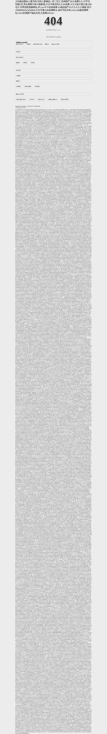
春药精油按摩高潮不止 (42, 123)
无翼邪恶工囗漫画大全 (25, 729)
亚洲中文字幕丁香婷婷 (36, 151)
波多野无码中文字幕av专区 (54, 169)
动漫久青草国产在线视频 (74, 158)
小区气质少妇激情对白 (26, 616)
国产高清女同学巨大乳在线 (58, 410)
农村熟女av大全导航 (82, 436)
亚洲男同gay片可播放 (84, 155)
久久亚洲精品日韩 (81, 522)
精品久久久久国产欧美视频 (33, 236)
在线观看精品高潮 (19, 290)
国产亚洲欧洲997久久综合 (30, 442)
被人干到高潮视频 (80, 629)
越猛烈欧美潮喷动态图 (41, 573)
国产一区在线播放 (37, 672)
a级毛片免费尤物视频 (61, 685)
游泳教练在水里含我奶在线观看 (76, 283)
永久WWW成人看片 (84, 631)
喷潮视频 (87, 363)
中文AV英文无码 (67, 656)
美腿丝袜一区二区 (19, 396)
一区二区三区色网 (21, 158)
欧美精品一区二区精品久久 (52, 511)
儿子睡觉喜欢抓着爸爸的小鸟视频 (37, 261)
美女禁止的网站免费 (67, 341)
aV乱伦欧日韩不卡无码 (41, 127)
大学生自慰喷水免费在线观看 (39, 682)
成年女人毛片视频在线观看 (42, 145)
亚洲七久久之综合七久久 (37, 360)
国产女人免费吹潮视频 (52, 697)
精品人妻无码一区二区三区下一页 (49, 562)
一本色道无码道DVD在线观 (50, 587)
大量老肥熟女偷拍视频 (39, 704)
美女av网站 (66, 556)
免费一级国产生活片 (49, 239)
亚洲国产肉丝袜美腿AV (77, 704)
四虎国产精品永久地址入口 (68, 424)
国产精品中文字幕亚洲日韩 (73, 731)
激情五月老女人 (49, 671)
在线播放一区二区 (80, 367)
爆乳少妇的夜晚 (27, 529)
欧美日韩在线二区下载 (64, 312)
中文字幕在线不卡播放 (52, 289)
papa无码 (31, 320)
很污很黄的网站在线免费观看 (69, 409)
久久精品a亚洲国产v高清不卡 (53, 268)
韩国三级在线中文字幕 (78, 210)
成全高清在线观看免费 (47, 483)
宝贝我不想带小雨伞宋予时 (41, 169)
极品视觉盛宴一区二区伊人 (53, 203)
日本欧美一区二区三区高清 (61, 582)
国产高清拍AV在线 (62, 471)
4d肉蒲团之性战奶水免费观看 (42, 116)
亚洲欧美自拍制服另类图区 (26, 527)
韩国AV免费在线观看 (31, 460)
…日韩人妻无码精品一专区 (55, 490)
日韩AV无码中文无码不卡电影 (55, 133)
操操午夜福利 (18, 733)
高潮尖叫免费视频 (60, 719)
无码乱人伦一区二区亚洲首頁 (63, 414)
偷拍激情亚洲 (82, 261)
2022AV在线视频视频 (35, 250)
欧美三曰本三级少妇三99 (28, 289)
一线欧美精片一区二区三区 (66, 333)
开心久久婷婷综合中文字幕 (51, 704)
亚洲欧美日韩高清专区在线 (72, 231)
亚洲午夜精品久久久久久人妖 (42, 690)
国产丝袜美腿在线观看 (49, 291)
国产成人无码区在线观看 (51, 278)
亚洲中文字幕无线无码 (66, 513)
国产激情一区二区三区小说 (70, 347)
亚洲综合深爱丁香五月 (34, 664)
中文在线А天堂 (47, 204)
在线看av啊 (57, 387)
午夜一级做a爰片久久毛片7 (34, 628)
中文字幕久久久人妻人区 (23, 620)
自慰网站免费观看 (47, 489)
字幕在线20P (28, 225)
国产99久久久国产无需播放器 (66, 595)
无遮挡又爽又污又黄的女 (78, 256)
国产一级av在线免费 (67, 334)
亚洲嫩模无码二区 (61, 547)
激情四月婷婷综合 (27, 338)
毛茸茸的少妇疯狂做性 (24, 272)
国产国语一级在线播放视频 (54, 126)
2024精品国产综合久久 (64, 507)
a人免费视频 (52, 164)
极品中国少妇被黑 (49, 640)
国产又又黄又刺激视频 (80, 233)
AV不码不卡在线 (31, 691)
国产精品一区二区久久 (73, 349)
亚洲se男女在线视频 (34, 191)
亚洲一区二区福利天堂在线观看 (70, 149)
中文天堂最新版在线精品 (51, 705)
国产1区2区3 (75, 661)
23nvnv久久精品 (27, 602)
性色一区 (17, 549)
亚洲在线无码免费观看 (25, 551)
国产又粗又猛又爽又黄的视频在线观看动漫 (27, 402)
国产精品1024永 (30, 694)
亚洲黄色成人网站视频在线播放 (67, 238)
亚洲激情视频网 (44, 269)
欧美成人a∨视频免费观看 (72, 262)
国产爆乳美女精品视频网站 (24, 209)
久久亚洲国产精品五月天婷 (26, 322)
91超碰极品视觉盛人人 (77, 400)
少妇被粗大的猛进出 (45, 333)
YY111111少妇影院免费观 (78, 137)
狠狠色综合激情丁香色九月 (68, 538)
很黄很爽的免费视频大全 (59, 231)
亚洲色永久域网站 (29, 690)
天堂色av (35, 203)
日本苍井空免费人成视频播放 (67, 525)
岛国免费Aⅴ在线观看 (36, 509)
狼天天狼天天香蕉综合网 (51, 486)
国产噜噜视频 (53, 131)
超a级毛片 (40, 207)
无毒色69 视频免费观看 (66, 282)
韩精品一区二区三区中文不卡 (64, 400)
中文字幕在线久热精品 (82, 347)
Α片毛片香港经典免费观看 (48, 560)
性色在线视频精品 (26, 485)
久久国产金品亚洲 (80, 424)
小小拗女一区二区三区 (58, 461)
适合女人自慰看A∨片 (25, 369)
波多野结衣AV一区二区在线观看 (71, 144)
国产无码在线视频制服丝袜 (48, 112)
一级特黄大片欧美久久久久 (50, 176)
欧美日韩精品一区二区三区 (49, 315)
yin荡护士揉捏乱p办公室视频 (79, 112)
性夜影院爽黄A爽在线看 (28, 147)
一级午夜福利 (29, 378)
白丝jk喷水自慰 (31, 639)
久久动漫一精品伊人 (42, 298)
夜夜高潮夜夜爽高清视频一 (38, 616)
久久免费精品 (24, 519)
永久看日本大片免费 (56, 658)
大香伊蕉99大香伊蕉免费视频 (84, 399)
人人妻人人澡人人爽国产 (69, 152)
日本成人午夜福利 (53, 515)
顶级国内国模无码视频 (57, 555)
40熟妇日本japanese (67, 650)
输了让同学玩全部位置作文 (46, 541)
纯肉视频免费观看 (60, 156)
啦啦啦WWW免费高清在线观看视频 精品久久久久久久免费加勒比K (48, 302)
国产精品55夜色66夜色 (30, 536)
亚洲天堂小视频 (59, 573)
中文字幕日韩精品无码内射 (50, 360)
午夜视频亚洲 (66, 207)
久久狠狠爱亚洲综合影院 (71, 311)
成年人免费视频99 (44, 683)
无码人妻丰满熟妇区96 (75, 164)
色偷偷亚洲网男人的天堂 (30, 622)
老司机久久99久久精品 (43, 282)
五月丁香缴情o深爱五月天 (83, 369)
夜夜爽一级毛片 (41, 278)
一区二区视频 (43, 512)
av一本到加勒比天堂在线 (42, 505)
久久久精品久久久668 (79, 487)
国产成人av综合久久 (56, 297)
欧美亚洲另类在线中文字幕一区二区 (54, 338)
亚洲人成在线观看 (71, 697)
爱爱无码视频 (85, 170)
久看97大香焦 (55, 242)
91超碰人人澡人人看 (25, 562)
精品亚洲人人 (63, 457)
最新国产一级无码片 (39, 411)
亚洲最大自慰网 (35, 414)
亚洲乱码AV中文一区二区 (44, 214)
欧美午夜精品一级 (76, 254)
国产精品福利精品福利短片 (31, 359)
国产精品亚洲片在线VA (80, 657)
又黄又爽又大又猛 (21, 624)
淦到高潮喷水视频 (66, 544)
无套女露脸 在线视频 (85, 177)
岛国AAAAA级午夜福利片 (51, 571)
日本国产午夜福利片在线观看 (38, 304)
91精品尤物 (39, 171)
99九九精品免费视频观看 (55, 538)
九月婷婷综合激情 (47, 518)
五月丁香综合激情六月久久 (27, 578)
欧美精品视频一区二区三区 (43, 326)
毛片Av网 (31, 669)
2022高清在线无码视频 (49, 323)
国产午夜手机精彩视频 (27, 138)
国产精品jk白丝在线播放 (36, 651)
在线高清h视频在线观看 (71, 527)
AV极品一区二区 (36, 457)
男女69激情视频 (41, 458)
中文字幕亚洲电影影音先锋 (54, 698)
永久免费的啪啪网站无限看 (57, 643)
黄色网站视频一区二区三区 (34, 389)
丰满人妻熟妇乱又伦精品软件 (37, 309)
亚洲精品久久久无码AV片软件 (60, 399)
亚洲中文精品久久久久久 (45, 187)
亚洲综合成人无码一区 (52, 694)
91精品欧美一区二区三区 (43, 301)
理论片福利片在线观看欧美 (46, 715)
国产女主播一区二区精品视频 (45, 433)
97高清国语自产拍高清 (81, 653)
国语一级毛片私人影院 (42, 149)
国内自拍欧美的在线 (46, 429)
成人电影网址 (33, 409)
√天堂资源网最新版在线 (79, 138)
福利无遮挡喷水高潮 (63, 588)
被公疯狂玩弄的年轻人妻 (31, 258)
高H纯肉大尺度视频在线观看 (47, 485)
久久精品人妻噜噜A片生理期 (64, 676)
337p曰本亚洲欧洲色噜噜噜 (23, 304)
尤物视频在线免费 (27, 417)
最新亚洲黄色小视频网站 (78, 160)
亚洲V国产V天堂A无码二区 (75, 571)
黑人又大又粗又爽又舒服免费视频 (71, 280)
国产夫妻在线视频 (25, 627)
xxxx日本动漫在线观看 (57, 417)
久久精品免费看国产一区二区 (62, 380)
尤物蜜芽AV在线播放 (78, 645)
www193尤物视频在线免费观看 (66, 257)
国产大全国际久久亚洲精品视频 (47, 635)
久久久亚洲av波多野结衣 (78, 362)
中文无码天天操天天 (64, 396)
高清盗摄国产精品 (27, 457)
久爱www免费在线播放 (57, 656)
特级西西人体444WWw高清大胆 (65, 491)
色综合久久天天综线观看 (41, 260)
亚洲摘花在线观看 (27, 439)
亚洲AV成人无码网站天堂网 (55, 341)
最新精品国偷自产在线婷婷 (43, 536)
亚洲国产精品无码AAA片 (71, 624)
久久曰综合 (18, 617)
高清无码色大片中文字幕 (55, 233)
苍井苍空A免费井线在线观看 (36, 367)
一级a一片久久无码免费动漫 (82, 373)
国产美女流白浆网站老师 (53, 507)
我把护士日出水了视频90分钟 (56, 580)
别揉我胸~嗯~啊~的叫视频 (60, 552)
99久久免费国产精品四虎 (26, 204)
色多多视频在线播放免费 (21, 116)
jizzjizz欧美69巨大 (46, 687)
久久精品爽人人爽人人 (57, 152)
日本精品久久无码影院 (29, 384)
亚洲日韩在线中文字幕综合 (54, 636)
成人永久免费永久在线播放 (78, 599)
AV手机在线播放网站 (54, 178)
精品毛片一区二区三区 (47, 231)
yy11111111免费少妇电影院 (66, 465)
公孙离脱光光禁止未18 (47, 371)
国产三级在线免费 (55, 475)
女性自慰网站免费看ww (60, 472)
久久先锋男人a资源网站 (38, 472)
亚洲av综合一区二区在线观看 (50, 676)
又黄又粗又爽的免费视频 (59, 258)
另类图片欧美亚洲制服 (33, 555)
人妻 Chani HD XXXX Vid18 (34, 545)
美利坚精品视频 (20, 447)
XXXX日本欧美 (55, 366)
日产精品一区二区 (19, 406)
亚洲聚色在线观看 (19, 268)
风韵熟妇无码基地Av (71, 163)
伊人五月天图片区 (22, 501)
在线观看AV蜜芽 (54, 253)
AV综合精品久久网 (70, 534)
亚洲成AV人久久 (73, 195)
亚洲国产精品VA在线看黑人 (65, 645)
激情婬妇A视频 (74, 683)
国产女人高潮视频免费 (44, 589)
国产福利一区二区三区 (53, 613)
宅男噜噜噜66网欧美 (27, 685)
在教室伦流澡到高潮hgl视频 (52, 257)
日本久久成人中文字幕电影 (27, 653)
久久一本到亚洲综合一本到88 (42, 240)
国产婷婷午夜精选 (46, 284)
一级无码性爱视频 (36, 610)
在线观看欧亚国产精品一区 (47, 700)
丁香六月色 (78, 440)
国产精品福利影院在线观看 (63, 679)
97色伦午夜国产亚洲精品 (21, 574)
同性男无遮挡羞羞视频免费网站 (81, 490)
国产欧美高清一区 (62, 562)
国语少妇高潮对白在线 (42, 254)
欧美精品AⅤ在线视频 (70, 581)
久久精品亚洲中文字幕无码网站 (67, 519)
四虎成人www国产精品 (53, 595)
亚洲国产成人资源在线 (60, 531)
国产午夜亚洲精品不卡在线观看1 (52, 565)
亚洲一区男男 (60, 605)
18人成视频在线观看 (60, 527)
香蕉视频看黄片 (60, 131)
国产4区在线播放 (22, 647)
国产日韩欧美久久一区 (71, 193)
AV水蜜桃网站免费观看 (61, 265)
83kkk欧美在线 (82, 167)
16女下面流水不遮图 (59, 388)
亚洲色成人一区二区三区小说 (65, 253)
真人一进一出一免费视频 (26, 395)
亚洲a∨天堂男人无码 (50, 544)
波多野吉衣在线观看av (55, 326)
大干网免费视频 (30, 596)
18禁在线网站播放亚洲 (54, 282)
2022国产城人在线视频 (83, 428)
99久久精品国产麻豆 (79, 122)
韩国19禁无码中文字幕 (40, 691)
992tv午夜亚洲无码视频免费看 (52, 261)
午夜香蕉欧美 (70, 462)
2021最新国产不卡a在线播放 (64, 177)
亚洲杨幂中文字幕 (61, 545)
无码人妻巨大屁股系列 (56, 638)
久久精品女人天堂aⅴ (72, 432)
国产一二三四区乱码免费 (83, 409)
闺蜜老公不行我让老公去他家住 (46, 153)
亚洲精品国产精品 (21, 605)
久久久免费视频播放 (64, 567)
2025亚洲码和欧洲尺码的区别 (61, 464)
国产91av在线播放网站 (46, 417)
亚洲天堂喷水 (43, 120)
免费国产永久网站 (83, 291)
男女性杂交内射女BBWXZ (85, 531)
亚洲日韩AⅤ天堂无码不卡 (79, 602)
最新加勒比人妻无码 (71, 284)
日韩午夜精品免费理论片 (24, 600)
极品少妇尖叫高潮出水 (61, 348)
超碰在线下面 (20, 421)
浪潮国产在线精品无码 (68, 420)
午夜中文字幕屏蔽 (54, 435)
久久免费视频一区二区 (48, 227)
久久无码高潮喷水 (61, 382)
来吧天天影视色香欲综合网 (69, 181)
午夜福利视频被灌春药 (30, 273)
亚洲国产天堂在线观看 (37, 188)
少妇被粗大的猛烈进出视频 (55, 276)
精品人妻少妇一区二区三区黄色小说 (29, 534)
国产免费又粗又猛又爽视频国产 (64, 251)
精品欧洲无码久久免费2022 (58, 163)
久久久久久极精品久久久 (70, 443)
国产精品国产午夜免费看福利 (61, 298)
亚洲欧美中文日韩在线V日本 (27, 385)
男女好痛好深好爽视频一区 (45, 650)
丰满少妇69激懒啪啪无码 (63, 596)
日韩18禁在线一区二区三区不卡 (78, 300)
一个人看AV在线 (64, 261)
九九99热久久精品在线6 (25, 249)
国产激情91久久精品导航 (62, 496)
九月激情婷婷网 (24, 639)
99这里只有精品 (24, 554)
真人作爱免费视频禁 (35, 585)
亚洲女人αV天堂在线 (34, 632)
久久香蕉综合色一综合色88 (58, 129)
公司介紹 (31, 99)
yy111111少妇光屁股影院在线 (47, 674)
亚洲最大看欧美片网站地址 (37, 500)
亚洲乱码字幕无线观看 (64, 613)
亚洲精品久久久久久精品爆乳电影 (83, 405)
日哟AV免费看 (56, 578)
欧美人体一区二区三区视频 (46, 574)
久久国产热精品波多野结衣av (40, 378)
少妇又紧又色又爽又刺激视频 (47, 199)
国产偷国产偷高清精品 (59, 497)
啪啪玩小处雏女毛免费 (74, 631)
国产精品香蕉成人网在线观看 (29, 725)
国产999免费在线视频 (30, 571)
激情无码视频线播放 (78, 462)
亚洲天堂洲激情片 (78, 370)
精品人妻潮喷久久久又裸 (45, 530)
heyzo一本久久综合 (53, 405)
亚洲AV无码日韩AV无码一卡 (26, 311)
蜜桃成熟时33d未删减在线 (32, 174)
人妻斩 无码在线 (40, 202)
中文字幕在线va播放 (54, 342)
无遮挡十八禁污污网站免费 (44, 113)
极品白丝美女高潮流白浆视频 (40, 697)
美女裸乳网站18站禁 (45, 196)
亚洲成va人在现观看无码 (73, 213)
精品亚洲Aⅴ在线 (71, 686)
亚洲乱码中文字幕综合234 (49, 249)
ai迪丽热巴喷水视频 (54, 115)
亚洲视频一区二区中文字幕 (35, 701)
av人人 (75, 340)
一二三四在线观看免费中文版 (77, 207)
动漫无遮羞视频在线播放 (82, 152)
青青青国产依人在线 (35, 731)
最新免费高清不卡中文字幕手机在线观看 (35, 173)
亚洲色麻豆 (38, 483)
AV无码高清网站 (39, 213)
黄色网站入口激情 (80, 163)
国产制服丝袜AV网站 (41, 336)
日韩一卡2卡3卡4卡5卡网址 (69, 240)
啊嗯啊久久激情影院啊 (70, 642)
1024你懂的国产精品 (60, 501)
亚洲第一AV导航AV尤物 (66, 505)
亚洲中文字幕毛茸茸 (54, 301)
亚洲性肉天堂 (51, 686)
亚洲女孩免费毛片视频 (80, 115)
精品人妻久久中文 (57, 373)
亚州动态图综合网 (26, 603)
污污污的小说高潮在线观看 (32, 410)
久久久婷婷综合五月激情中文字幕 (71, 573)
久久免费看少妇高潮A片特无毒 (84, 669)
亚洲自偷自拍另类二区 (66, 689)
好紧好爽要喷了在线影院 (54, 447)
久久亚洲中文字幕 (74, 493)
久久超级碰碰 (49, 675)
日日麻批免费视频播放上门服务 (67, 416)
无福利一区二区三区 (51, 605)
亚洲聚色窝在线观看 (36, 111)
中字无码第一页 (74, 439)
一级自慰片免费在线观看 (36, 112)
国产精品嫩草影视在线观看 (24, 377)
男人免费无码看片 (53, 145)
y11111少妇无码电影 (25, 580)
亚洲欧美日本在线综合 (64, 296)
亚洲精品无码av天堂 (46, 665)
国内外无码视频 (21, 228)
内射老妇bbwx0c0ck (49, 729)
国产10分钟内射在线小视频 (45, 155)
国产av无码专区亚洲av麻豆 (21, 218)
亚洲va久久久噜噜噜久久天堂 (24, 362)
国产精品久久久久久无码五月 (51, 646)
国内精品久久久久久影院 (46, 355)
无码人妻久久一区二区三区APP (34, 456)
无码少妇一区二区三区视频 (47, 668)
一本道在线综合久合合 (23, 367)
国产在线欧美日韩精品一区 (82, 697)
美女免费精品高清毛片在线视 (80, 468)
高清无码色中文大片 (47, 152)
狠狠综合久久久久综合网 (64, 458)
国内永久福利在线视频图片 (75, 153)
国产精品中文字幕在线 (78, 282)
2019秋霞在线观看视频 (72, 457)
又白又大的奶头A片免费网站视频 (61, 327)
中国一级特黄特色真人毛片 (49, 200)
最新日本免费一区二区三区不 (59, 140)
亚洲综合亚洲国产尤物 (68, 370)
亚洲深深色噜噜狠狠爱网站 (47, 209)
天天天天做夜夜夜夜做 (75, 458)
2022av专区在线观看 (73, 155)
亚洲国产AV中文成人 (47, 559)
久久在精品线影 (65, 658)
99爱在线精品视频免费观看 (67, 636)
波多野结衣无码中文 (55, 214)
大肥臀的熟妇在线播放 (70, 250)
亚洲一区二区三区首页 (72, 291)
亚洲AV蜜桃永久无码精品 (40, 609)
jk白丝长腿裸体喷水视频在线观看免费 (27, 294)
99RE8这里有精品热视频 (21, 163)
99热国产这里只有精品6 (80, 420)
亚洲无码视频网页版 (36, 602)
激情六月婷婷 (83, 144)
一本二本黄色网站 (38, 119)
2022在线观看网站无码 (82, 389)
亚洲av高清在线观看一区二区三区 (67, 712)
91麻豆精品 (35, 566)
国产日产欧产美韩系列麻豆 (84, 592)
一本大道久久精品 (84, 576)
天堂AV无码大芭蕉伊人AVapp (80, 702)
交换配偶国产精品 (74, 701)
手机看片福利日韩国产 (55, 236)
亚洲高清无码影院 (44, 178)
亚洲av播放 (76, 498)
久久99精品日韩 (30, 213)
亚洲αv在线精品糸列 (34, 160)
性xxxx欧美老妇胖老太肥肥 (72, 228)
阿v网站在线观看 (76, 570)
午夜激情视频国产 (83, 407)
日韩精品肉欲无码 (86, 135)
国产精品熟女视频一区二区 (48, 501)
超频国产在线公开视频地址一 (47, 585)
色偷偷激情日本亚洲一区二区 (36, 251)
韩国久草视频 (40, 158)
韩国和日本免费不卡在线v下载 (37, 272)
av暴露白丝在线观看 (71, 200)
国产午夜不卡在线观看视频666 (44, 440)
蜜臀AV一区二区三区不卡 (30, 189)
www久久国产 (43, 135)
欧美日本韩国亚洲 (64, 141)
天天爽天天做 (43, 160)
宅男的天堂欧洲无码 (44, 405)
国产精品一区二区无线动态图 (48, 731)
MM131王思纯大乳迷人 (24, 667)
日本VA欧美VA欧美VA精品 (54, 345)
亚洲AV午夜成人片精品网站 (21, 199)
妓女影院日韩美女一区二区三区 (66, 402)
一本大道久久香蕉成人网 (24, 358)
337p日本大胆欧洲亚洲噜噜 (32, 606)
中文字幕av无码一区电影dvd (78, 178)
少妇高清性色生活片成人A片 (39, 507)
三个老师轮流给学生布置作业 (22, 366)
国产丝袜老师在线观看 (33, 334)
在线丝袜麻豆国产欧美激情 (26, 708)
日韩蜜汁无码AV (86, 567)
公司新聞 (18, 86)
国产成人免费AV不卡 (58, 715)
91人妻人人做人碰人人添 (24, 558)
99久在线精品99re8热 (43, 420)
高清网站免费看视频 (30, 164)
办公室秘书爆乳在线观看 (62, 554)
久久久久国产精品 (33, 462)
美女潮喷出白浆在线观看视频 (67, 634)
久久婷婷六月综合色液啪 (75, 442)
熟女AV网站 (54, 491)
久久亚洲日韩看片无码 (43, 210)
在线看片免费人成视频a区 (42, 508)
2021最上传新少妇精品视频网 (68, 180)
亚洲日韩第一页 (46, 141)
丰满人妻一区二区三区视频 (73, 552)
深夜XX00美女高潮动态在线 (61, 436)
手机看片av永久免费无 (42, 134)
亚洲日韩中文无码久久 (64, 683)
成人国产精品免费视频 (45, 548)
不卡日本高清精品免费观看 (44, 324)
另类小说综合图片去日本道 (47, 389)
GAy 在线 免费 (35, 683)
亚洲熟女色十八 (23, 193)
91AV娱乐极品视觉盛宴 (50, 439)
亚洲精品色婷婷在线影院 (39, 671)
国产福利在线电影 (35, 667)
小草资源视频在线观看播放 (79, 696)
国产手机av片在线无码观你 (84, 211)
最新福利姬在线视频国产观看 (28, 573)
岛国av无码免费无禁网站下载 (26, 308)
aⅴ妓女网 (49, 273)
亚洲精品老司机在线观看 (34, 211)
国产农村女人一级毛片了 (43, 515)
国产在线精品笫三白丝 (46, 680)
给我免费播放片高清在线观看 (51, 329)
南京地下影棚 (39, 189)
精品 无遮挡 (52, 614)
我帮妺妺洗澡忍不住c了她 (43, 465)
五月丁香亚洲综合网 (34, 366)
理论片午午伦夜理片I (47, 651)
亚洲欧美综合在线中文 (50, 719)
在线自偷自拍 (61, 127)
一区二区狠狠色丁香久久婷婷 (84, 305)
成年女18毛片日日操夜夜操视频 (33, 216)
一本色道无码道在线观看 (29, 483)
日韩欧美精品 (62, 385)
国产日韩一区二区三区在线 (76, 313)
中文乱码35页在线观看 (85, 228)
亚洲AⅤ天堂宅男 (75, 460)
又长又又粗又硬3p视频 (39, 591)
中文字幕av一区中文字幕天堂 (64, 726)
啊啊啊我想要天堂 (69, 239)
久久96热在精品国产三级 (53, 120)
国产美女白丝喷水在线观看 (68, 638)
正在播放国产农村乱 (42, 447)
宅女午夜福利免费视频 (56, 665)
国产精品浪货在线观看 (39, 156)
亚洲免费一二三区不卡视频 (26, 323)
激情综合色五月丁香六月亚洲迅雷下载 (27, 192)
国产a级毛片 (79, 202)
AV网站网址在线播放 (82, 199)
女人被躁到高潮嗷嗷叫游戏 (70, 643)
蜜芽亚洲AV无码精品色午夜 (32, 153)
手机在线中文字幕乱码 (24, 731)
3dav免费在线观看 (79, 538)
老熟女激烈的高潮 (48, 522)
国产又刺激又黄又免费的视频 (63, 537)
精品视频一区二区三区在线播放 (68, 578)
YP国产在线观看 (23, 538)
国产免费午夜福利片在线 (60, 389)
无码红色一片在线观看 (24, 651)
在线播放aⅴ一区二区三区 (72, 385)
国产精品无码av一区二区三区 (32, 548)
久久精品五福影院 (34, 558)
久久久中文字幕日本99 (73, 243)
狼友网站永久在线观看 (39, 647)
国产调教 (88, 344)
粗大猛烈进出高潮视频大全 (64, 403)
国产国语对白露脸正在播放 (74, 473)
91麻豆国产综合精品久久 (53, 691)
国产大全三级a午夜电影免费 (71, 646)
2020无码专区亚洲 (69, 127)
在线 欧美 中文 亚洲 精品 (41, 631)
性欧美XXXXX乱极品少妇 (42, 720)
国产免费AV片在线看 (74, 667)
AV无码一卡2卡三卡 (34, 155)
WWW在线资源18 (19, 137)
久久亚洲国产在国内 (75, 377)
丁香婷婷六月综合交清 (64, 627)
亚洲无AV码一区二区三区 (50, 374)
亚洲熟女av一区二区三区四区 (24, 256)
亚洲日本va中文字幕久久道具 (55, 370)
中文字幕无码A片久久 (59, 551)
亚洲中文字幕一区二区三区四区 (79, 341)
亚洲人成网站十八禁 (36, 337)
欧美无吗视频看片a (54, 141)
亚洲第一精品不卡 (61, 304)
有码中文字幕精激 (86, 458)
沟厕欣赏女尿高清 (55, 333)
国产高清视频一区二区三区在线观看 (64, 309)
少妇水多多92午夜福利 (75, 187)
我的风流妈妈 (50, 298)
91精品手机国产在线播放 (76, 371)
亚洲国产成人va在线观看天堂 (81, 209)
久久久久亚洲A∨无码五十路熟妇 (39, 316)
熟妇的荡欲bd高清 (21, 185)
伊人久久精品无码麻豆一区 (25, 592)
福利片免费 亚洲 (65, 450)
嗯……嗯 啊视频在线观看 (67, 297)
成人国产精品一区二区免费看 (44, 649)
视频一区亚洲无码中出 (61, 122)
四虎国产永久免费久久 (33, 126)
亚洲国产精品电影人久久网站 (30, 425)
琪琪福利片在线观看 (22, 351)
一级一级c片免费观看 (78, 203)
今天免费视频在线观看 (66, 482)
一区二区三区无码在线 (20, 416)
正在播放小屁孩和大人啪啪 (68, 373)
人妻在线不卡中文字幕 (55, 450)
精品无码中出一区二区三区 (33, 449)
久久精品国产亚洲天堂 (35, 428)
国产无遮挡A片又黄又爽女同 (33, 473)
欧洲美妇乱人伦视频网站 (83, 589)
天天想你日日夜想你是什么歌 (64, 708)
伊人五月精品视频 (63, 243)
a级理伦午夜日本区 (64, 366)
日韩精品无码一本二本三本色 (27, 159)
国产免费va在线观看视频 (76, 312)
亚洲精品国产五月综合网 (81, 489)
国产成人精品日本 (54, 396)
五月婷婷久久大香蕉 (23, 211)
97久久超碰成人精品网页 (62, 130)
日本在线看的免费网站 (29, 238)
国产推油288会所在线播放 (53, 238)
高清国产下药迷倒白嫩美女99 (48, 347)
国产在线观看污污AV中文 (49, 642)
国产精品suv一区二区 (81, 188)
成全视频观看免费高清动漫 (78, 290)
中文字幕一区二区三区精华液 (78, 403)
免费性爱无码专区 (76, 418)
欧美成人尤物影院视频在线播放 (58, 220)
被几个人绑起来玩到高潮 (67, 523)
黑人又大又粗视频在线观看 (56, 240)
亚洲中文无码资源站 (50, 453)
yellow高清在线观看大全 (32, 244)
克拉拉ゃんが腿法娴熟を (70, 109)
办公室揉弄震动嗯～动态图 (56, 307)
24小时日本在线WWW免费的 (55, 599)
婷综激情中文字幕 (54, 533)
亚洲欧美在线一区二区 (73, 167)
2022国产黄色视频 (49, 464)
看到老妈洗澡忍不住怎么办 (43, 416)
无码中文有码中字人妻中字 (73, 318)
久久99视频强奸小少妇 (65, 137)
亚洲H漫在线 (88, 333)
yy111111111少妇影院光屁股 (63, 323)
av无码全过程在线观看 (48, 730)
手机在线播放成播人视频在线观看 (46, 436)
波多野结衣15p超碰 (74, 700)
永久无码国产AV (61, 594)
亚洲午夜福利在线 (34, 187)
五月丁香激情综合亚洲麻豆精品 (77, 327)
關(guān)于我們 (55, 44)
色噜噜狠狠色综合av (55, 523)
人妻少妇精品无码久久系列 (73, 562)
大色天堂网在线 (22, 198)
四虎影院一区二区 (54, 393)
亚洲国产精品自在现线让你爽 (35, 371)
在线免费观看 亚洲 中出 (65, 511)
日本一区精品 (45, 701)
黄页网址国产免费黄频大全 (28, 344)
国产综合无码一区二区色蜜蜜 (35, 607)
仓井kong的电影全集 (51, 294)
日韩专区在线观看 (35, 485)
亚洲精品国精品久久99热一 (77, 126)
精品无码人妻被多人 (25, 497)
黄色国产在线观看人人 (79, 402)
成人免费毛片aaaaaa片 (72, 727)
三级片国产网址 (26, 391)
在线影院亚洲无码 (37, 722)
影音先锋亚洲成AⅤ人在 (47, 722)
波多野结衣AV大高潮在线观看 (32, 427)
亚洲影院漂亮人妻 (76, 338)
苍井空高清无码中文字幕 (45, 280)
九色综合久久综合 (59, 585)
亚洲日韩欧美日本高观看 (61, 731)
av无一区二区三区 (79, 479)
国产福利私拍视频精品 (48, 308)
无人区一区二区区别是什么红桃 (24, 537)
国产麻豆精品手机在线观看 (23, 151)
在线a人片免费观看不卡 (36, 730)
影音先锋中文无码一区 (80, 504)
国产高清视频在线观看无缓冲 (25, 217)
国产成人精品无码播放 (77, 618)
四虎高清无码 (62, 115)
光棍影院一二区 (75, 453)
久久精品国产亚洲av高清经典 (68, 649)
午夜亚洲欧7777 (83, 560)
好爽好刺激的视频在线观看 (73, 559)
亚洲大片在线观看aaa (57, 518)
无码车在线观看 (32, 679)
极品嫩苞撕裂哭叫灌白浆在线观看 (54, 438)
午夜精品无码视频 (53, 170)
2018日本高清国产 (77, 650)
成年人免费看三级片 (84, 148)
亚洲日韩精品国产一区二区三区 (72, 594)
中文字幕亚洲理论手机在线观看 (53, 714)
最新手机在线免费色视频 (31, 458)
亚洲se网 (62, 250)
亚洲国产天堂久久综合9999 (60, 189)
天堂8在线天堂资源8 (86, 395)
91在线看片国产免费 (59, 239)
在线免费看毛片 (42, 203)
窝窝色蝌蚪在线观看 (45, 449)
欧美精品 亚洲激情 (78, 595)
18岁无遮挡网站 (51, 260)
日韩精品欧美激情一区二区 (41, 370)
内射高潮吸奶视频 (33, 403)
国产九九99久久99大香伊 (71, 123)
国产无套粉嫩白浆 (79, 525)
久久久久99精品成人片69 (82, 558)
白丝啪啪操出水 (40, 351)
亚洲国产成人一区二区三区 (80, 336)
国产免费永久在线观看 (34, 120)
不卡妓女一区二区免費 (36, 603)
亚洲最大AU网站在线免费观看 (35, 556)
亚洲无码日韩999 (71, 279)
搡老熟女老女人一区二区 (82, 124)
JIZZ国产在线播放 (52, 617)
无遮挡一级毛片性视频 (65, 275)
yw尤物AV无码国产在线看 (27, 662)
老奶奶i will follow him (68, 449)
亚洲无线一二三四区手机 (48, 582)
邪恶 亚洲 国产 (73, 620)
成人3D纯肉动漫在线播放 (28, 341)
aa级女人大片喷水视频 (81, 664)
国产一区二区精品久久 (84, 551)
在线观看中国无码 (19, 400)
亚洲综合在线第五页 (57, 355)
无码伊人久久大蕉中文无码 (30, 646)
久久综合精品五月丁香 (62, 293)
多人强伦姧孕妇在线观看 (34, 668)
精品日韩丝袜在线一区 (47, 520)
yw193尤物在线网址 (35, 627)
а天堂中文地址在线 (23, 251)
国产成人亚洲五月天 (60, 123)
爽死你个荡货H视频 (65, 268)
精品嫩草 (89, 115)
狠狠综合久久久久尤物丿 (46, 109)
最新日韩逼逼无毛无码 (60, 199)
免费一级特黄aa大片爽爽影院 (24, 316)
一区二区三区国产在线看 (75, 141)
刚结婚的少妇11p (48, 669)
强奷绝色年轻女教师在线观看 (31, 210)
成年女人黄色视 (35, 362)
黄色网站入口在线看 (20, 716)
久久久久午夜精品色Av (67, 542)
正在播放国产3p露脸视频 (48, 181)
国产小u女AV (56, 433)
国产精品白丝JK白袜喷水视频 (65, 515)
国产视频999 (22, 378)
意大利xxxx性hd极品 (20, 460)
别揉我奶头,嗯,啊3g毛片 (34, 109)
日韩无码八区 (29, 629)
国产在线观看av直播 (41, 122)
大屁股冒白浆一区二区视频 (37, 729)
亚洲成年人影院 (71, 629)
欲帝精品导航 (34, 661)
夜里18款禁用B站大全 (53, 645)
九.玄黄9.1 (83, 731)
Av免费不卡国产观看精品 (71, 516)
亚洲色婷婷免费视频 (42, 577)
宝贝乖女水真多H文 (59, 367)
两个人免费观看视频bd (34, 353)
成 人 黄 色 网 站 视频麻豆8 (21, 570)
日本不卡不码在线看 (35, 480)
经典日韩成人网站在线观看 (37, 496)
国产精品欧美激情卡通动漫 (40, 636)
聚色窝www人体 (23, 595)
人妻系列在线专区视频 (70, 497)
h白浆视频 (45, 454)
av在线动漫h (47, 696)
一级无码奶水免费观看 (74, 166)
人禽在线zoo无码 (67, 560)
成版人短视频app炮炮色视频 (52, 272)
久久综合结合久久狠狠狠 (69, 653)
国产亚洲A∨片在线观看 (63, 329)
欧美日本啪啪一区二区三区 (81, 113)
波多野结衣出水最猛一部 (40, 714)
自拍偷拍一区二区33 (51, 609)
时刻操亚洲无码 (38, 264)
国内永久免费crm (63, 435)
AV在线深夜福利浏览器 (61, 727)
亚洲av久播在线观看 (83, 613)
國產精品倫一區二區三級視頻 (41, 645)
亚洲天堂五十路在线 (32, 133)
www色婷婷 (42, 667)
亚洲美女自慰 (22, 216)
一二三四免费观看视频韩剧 (24, 489)
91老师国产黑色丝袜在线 (39, 527)
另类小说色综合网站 (59, 485)
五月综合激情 (70, 122)
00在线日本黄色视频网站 (51, 500)
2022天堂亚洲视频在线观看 (73, 530)
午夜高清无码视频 (21, 598)
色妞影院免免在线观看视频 (85, 385)
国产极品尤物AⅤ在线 (85, 460)
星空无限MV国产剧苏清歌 (56, 711)
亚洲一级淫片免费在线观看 (40, 138)
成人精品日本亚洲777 (41, 384)
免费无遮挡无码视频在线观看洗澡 (33, 331)
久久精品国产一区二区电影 (21, 689)
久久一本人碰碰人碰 (41, 588)
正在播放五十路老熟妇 (29, 268)
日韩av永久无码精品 (52, 512)
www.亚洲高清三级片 (20, 345)
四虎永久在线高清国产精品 (48, 602)
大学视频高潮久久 (59, 443)
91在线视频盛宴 (40, 705)
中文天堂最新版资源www (27, 180)
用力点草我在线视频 (72, 389)
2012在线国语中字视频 (66, 618)
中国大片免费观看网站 (79, 271)
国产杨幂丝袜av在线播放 (60, 308)
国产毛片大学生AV (54, 725)
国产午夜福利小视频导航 (45, 410)
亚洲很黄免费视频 (46, 603)
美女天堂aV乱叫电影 (68, 730)
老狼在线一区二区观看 (58, 607)
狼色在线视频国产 (39, 624)
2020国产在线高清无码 (64, 454)
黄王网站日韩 (49, 258)
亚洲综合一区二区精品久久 (23, 309)
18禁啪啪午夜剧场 (81, 527)
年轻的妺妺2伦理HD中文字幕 (76, 293)
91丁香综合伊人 (36, 592)
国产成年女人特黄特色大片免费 (25, 166)
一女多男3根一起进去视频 (73, 204)
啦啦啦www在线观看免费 (40, 502)
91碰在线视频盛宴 (19, 246)
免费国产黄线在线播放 (80, 605)
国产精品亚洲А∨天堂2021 (66, 577)
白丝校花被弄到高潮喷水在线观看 (48, 198)
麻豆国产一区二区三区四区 (38, 217)
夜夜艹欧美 (53, 177)
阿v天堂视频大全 (28, 176)
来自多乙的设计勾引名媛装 (62, 439)
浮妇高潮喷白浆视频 (80, 238)
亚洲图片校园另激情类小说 (24, 496)
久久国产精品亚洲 (33, 436)
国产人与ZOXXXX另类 (58, 651)
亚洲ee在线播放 (37, 559)
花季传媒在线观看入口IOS (34, 554)
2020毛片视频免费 (51, 537)
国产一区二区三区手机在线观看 (35, 696)
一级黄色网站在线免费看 (30, 326)
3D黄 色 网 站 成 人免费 (52, 471)
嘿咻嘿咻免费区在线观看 (54, 134)
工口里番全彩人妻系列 (52, 378)
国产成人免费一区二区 (45, 476)
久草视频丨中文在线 (75, 374)
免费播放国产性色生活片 (85, 635)
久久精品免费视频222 (70, 410)
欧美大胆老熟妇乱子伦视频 (66, 682)
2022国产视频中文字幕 (77, 715)
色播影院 (88, 731)
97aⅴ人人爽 (53, 148)
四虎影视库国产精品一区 (65, 381)
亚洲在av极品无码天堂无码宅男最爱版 (79, 329)
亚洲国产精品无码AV (81, 685)
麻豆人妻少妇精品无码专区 (80, 229)
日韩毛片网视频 (72, 436)
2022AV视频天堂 (38, 231)
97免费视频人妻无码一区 (22, 312)
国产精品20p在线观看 (76, 191)
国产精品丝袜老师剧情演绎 (79, 334)
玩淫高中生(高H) (57, 111)
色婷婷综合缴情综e (22, 388)
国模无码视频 (83, 600)
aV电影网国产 (74, 246)
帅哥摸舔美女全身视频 (27, 156)
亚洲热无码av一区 (51, 228)
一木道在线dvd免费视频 (83, 516)
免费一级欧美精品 (74, 217)
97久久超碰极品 (79, 247)
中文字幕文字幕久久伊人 (54, 494)
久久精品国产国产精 (41, 421)
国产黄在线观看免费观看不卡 (59, 530)
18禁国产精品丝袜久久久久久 (81, 634)
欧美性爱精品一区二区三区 (44, 656)
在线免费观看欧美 (37, 576)
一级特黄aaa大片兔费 (79, 221)
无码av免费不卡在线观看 (83, 620)
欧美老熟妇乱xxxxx (32, 163)
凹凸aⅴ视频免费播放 (84, 427)
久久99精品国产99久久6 (63, 166)
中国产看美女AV (55, 548)
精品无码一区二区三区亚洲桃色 (22, 111)
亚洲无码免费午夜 (77, 515)
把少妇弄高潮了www (78, 523)
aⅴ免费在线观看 (28, 302)
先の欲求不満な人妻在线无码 (50, 456)
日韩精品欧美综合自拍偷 (70, 709)
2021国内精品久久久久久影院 (22, 491)
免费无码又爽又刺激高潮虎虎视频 (61, 598)
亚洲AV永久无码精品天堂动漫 (43, 267)
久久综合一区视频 (53, 340)
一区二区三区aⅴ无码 (29, 490)
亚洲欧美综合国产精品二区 (40, 581)
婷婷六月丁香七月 (67, 665)
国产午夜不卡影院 (49, 654)
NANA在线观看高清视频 (54, 254)
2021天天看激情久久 (79, 378)
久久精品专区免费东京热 (68, 206)
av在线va (79, 169)
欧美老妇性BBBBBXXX (47, 407)
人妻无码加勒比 (43, 225)
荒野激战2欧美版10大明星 (72, 129)
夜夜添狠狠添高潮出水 (46, 111)
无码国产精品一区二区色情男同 (41, 398)
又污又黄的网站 (74, 613)
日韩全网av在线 (70, 336)
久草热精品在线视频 (29, 235)
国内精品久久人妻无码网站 (79, 251)
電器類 (17, 62)
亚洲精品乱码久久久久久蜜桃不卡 (58, 279)
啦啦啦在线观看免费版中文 (44, 424)
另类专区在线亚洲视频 (33, 280)
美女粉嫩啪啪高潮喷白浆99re (24, 500)
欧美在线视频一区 (78, 356)
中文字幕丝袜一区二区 (75, 500)
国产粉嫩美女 (38, 598)
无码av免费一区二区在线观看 (59, 318)
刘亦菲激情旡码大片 (78, 542)
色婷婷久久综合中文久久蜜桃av (65, 694)
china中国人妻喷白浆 (78, 549)
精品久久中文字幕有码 (41, 519)
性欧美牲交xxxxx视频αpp (55, 508)
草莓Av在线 (51, 720)
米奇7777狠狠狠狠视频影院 (77, 268)
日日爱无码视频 (51, 232)
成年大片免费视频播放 (75, 609)
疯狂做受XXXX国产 (55, 416)
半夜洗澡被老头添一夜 (82, 272)
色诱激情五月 (56, 680)
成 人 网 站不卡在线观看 (33, 318)
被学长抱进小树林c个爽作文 (34, 582)
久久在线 (74, 693)
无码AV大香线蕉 (59, 560)
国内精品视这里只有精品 (69, 440)
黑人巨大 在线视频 (49, 616)
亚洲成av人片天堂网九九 (23, 669)
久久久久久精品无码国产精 (81, 581)
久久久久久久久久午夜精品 (44, 462)
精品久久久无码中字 (58, 319)
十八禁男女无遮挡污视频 (53, 577)
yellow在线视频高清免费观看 (22, 632)
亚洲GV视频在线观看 (43, 712)
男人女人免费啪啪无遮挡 (76, 296)
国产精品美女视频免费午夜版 (28, 336)
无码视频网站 (53, 473)
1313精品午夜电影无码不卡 (53, 160)
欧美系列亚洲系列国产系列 (69, 672)
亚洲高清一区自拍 (61, 174)
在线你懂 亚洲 (40, 640)
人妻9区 (87, 362)
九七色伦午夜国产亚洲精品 (32, 563)
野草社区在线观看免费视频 (25, 118)
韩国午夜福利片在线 (26, 486)
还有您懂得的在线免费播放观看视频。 (45, 313)
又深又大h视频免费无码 (29, 232)
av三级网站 (75, 541)
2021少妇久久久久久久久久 (71, 273)
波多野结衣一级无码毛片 (77, 508)
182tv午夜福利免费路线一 (60, 722)
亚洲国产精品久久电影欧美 (28, 475)
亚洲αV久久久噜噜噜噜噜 (62, 622)
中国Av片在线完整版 (44, 563)
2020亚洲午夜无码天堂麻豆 (71, 678)
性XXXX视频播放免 (26, 414)
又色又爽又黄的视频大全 (37, 177)
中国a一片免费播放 (75, 289)
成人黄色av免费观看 (70, 131)
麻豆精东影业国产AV (54, 683)
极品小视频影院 (73, 305)
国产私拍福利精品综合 (77, 603)
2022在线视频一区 (34, 600)
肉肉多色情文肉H (77, 451)
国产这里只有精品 (43, 686)
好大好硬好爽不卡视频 (58, 628)
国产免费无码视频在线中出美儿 (70, 355)
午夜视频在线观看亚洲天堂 (69, 133)
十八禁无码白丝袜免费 (37, 118)
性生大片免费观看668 (64, 393)
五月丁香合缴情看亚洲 (69, 558)
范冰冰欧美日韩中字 (85, 289)
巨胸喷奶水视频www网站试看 (36, 522)
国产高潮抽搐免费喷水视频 (82, 578)
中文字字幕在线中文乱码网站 (49, 545)
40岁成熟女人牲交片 (35, 283)
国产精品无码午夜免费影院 (53, 570)
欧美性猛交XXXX (81, 533)
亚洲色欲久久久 (56, 469)
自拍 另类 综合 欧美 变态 (43, 435)
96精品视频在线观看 (75, 691)
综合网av (61, 392)
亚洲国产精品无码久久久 (44, 422)
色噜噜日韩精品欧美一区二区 (33, 185)
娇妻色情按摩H (85, 598)
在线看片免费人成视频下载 (21, 275)
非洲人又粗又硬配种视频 (43, 148)
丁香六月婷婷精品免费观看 (57, 603)
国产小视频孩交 (64, 611)
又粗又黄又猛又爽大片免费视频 (29, 533)
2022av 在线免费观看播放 (45, 606)
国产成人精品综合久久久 (64, 377)
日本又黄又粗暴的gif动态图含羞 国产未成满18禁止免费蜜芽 (39, 531)
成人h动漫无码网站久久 (36, 454)
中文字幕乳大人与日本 (31, 254)
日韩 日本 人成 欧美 (55, 513)
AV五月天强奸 (21, 571)
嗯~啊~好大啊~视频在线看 (80, 465)
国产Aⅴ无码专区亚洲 (66, 508)
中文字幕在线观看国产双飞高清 (53, 356)
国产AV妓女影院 (40, 374)
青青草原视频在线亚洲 (23, 155)
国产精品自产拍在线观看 (23, 649)
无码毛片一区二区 (82, 323)
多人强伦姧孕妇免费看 (58, 109)
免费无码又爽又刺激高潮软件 (22, 112)
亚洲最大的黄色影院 (60, 232)
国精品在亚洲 (40, 646)
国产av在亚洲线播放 (68, 221)
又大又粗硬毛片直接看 (67, 468)
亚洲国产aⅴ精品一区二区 (73, 675)
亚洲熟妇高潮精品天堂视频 (83, 284)
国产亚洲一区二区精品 (52, 588)
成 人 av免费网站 (21, 629)
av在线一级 (26, 160)
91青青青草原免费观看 (84, 661)
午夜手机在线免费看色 (37, 249)
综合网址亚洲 (69, 529)
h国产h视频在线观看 (39, 544)
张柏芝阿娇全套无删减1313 (66, 451)
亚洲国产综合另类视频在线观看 (68, 669)
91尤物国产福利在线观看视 (33, 363)
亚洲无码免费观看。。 (67, 326)
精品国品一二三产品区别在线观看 (45, 498)
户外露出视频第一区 (30, 505)
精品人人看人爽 (84, 418)
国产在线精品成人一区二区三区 (32, 333)
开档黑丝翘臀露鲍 (78, 127)
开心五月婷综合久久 (20, 569)
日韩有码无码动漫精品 (40, 511)
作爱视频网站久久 (43, 246)
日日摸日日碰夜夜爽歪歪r (78, 176)
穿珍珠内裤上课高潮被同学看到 (35, 432)
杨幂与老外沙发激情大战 (85, 243)
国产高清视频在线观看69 (46, 318)
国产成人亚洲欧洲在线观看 (21, 392)
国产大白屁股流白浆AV (29, 342)
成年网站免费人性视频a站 (44, 621)
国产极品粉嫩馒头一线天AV (43, 290)
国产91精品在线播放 (37, 395)
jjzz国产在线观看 (36, 131)
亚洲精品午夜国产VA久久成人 (59, 216)
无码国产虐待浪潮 (56, 649)
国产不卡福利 (71, 411)
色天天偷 (87, 345)
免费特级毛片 (30, 671)
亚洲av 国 (67, 485)
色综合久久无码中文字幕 (41, 232)
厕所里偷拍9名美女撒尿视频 (84, 109)
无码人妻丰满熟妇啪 (57, 650)
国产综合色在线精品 (71, 369)
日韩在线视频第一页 (20, 531)
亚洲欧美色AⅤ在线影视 (75, 520)
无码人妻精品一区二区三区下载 (59, 629)
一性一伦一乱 (42, 174)
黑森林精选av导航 (85, 353)
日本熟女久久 (24, 696)
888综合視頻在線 (33, 435)
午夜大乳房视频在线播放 (54, 611)
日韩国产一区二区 (68, 587)
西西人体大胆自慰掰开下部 (27, 511)
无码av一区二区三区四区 (55, 320)
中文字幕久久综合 (29, 727)
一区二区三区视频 (73, 211)
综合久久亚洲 (44, 337)
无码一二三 (21, 672)
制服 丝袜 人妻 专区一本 (85, 217)
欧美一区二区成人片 (54, 712)
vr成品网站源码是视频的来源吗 (28, 482)
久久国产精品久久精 (36, 680)
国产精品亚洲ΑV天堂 (78, 548)
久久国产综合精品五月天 (84, 355)
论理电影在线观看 (28, 576)
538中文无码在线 (75, 148)
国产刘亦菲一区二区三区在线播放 (53, 206)
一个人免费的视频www (66, 693)
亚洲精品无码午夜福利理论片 (80, 577)
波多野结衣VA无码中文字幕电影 (83, 569)
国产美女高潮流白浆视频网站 (67, 716)
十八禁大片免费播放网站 (30, 599)
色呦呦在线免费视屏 (79, 411)
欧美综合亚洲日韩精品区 (56, 696)
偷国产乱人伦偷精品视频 (41, 224)
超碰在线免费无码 (82, 322)
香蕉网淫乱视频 (32, 643)
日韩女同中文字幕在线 (58, 558)
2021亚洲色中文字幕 (64, 353)
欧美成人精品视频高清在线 (50, 322)
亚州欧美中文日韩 (35, 700)
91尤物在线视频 (29, 672)
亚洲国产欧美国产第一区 (30, 290)
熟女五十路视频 (19, 678)
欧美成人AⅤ (61, 378)
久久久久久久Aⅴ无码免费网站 (64, 456)
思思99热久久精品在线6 (30, 123)
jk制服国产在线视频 (68, 229)
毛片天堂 (42, 664)
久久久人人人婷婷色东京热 (51, 591)
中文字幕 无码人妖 (45, 396)
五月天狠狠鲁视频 (31, 374)
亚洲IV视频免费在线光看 (61, 344)
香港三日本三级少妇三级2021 (42, 233)
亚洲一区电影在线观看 (22, 560)
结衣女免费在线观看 (47, 598)
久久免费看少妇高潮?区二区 (84, 388)
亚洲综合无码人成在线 (56, 476)
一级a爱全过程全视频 (26, 479)
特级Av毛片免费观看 (33, 513)
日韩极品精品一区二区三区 (60, 218)
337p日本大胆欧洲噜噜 (34, 512)
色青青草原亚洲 (61, 512)
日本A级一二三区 (84, 422)
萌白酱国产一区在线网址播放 (80, 529)
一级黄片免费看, (49, 664)
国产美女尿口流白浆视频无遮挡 (43, 475)
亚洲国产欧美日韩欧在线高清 (31, 405)
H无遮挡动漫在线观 (47, 264)
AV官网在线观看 (29, 591)
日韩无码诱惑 (40, 239)
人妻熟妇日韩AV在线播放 (57, 449)
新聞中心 (47, 44)
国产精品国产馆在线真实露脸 (28, 145)
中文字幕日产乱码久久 (63, 707)
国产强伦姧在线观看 (26, 184)
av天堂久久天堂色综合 (76, 425)
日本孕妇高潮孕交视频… (30, 387)
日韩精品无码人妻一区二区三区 (50, 377)
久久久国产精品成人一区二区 (63, 148)
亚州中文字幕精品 (52, 382)
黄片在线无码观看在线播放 (67, 384)
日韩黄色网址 (29, 722)
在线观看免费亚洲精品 (60, 336)
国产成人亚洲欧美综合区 (25, 291)
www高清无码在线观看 (69, 502)
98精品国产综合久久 (72, 471)
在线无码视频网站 (82, 227)
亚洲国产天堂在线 (75, 662)
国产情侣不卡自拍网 (36, 195)
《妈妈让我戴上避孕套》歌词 (82, 534)
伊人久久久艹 (32, 588)
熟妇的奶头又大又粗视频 (36, 451)
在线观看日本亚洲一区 (30, 515)
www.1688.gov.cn (20, 676)
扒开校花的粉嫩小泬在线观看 (44, 192)
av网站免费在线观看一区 (24, 135)
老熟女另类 (38, 152)
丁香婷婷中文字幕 (39, 653)
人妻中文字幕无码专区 (41, 613)
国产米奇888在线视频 (31, 158)
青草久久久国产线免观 (33, 711)
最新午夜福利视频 (39, 587)
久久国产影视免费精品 (76, 537)
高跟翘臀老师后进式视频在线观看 (26, 453)
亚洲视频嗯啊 (29, 675)
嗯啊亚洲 (82, 374)
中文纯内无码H (52, 184)
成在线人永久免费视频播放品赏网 (29, 420)
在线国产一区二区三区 (44, 297)
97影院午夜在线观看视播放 (40, 166)
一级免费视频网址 (44, 276)
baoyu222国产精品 (60, 112)
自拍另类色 (48, 638)
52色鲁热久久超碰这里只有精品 (82, 324)
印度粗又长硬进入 (55, 429)
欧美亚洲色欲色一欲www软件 (83, 616)
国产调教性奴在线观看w (49, 158)
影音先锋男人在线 (50, 527)
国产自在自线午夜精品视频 (63, 374)
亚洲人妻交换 (75, 676)
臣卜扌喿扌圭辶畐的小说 (27, 581)
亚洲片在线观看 (50, 573)
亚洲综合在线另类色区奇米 (45, 534)
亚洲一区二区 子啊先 (52, 127)
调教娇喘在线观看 (58, 730)
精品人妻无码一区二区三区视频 (83, 640)
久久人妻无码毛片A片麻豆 (35, 218)
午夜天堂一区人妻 (38, 708)
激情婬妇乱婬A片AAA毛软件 (60, 407)
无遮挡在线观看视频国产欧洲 (37, 142)
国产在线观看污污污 (77, 170)
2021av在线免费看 (61, 600)
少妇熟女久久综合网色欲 (64, 145)
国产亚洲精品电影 (70, 472)
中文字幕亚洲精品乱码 (68, 674)
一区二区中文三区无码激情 (39, 338)
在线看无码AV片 (61, 625)
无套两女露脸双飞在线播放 (75, 654)
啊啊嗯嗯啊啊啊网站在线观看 (59, 632)
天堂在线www (31, 116)
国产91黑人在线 (33, 726)
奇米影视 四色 (67, 614)
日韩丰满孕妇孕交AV (72, 218)
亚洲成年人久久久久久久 (81, 671)
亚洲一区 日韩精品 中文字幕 (43, 643)
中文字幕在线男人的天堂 (28, 698)
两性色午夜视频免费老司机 (66, 120)
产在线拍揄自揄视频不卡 (84, 512)
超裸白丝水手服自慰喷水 (58, 576)
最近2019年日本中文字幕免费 (55, 149)
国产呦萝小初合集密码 (44, 406)
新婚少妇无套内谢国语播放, (78, 726)
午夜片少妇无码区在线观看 (43, 482)
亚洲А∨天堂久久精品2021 (67, 116)
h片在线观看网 (74, 198)
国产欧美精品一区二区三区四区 (34, 141)
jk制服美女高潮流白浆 (85, 453)
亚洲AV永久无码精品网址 (84, 461)
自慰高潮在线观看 (44, 689)
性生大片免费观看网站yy (30, 421)
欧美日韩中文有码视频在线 (77, 454)
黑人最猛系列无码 (31, 351)
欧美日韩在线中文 (21, 494)
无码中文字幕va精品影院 (72, 227)
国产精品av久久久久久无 (34, 196)
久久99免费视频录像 (31, 494)
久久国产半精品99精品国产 (49, 594)
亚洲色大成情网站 (21, 433)
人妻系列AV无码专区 (36, 723)
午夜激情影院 (75, 433)
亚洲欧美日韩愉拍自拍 (38, 204)
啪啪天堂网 (30, 609)
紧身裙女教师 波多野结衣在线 (74, 119)
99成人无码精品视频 (49, 472)
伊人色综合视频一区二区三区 (32, 716)
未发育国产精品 (31, 595)
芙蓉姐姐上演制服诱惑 (40, 159)
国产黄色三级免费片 (55, 406)
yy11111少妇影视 (23, 371)
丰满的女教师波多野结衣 (24, 618)
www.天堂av (60, 207)
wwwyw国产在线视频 (37, 262)
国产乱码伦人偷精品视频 (62, 316)
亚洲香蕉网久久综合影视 (47, 369)
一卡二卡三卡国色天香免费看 (38, 380)
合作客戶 (18, 51)
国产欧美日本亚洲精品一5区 (25, 718)
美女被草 (39, 242)
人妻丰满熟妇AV (64, 269)
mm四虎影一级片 (45, 131)
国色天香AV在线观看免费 (84, 218)
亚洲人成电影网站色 (57, 264)
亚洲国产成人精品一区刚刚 (80, 680)
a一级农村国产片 (25, 187)
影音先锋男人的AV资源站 (75, 287)
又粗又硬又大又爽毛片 (45, 658)
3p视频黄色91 (85, 331)
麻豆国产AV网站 (82, 392)
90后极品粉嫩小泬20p (27, 520)
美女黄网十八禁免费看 (71, 308)
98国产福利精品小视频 (64, 225)
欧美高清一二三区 (31, 257)
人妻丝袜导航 (21, 613)
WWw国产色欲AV (48, 399)
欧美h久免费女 (58, 188)
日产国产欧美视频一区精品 (62, 195)
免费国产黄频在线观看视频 (21, 229)
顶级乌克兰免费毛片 (46, 413)
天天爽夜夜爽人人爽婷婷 (83, 643)
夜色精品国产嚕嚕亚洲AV (84, 195)
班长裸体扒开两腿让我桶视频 (29, 393)
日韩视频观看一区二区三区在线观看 (61, 483)
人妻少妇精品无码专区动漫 (49, 119)
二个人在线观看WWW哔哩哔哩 (82, 180)
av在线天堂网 (80, 432)
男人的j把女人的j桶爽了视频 (42, 376)
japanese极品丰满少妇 (37, 676)
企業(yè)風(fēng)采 (37, 44)
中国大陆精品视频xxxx (49, 709)
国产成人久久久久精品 (72, 134)
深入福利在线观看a (23, 313)
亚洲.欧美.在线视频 (21, 240)
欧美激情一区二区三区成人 (73, 151)
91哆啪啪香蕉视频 (75, 301)
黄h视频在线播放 (38, 518)
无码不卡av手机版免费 (69, 651)
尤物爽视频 (57, 729)
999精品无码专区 (54, 312)
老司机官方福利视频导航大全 (71, 628)
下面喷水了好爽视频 (67, 606)
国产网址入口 (88, 687)
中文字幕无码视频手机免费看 (53, 525)
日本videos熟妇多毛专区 (70, 610)
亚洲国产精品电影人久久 (23, 634)
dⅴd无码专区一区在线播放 (81, 711)
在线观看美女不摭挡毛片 (67, 356)
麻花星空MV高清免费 (51, 174)
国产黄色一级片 (32, 519)
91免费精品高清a (37, 461)
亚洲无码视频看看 (32, 702)
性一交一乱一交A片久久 (65, 433)
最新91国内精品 (31, 286)
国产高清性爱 (51, 123)
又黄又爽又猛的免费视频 (63, 500)
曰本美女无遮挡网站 (42, 726)
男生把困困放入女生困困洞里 (24, 700)
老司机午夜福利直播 (22, 133)
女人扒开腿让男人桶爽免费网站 (26, 544)
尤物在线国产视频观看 (66, 661)
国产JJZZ (68, 625)
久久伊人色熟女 (29, 569)
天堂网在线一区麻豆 (65, 246)
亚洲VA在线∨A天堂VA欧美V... (52, 634)
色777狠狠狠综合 (46, 610)
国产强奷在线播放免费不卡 (35, 229)
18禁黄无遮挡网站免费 (63, 351)
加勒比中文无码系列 (26, 177)
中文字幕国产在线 (40, 639)
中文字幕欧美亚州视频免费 (26, 227)
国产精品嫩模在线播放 (26, 709)
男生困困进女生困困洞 (58, 556)
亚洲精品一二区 (25, 276)
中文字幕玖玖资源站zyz (77, 214)
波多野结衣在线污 (68, 687)
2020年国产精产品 (19, 567)
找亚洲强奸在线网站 (71, 222)
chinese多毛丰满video (45, 220)
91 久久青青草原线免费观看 (30, 478)
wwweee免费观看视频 (53, 454)
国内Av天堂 (22, 269)
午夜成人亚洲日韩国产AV (31, 438)
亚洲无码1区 (60, 478)
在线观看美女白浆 (35, 580)
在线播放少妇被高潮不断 (43, 115)
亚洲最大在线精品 (22, 658)
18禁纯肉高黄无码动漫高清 (43, 393)
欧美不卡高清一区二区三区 (70, 392)
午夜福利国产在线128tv (52, 296)
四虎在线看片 (78, 446)
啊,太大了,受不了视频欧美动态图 (26, 502)
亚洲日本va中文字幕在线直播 (76, 337)
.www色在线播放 (73, 272)
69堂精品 (21, 238)
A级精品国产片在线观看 (25, 129)
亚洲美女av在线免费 (22, 260)
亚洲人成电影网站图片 (50, 156)
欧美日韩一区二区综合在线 (68, 124)
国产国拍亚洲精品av (32, 193)
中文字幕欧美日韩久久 (41, 494)
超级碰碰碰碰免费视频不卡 (83, 709)
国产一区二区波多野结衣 (61, 291)
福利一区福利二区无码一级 (50, 207)
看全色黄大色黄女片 (86, 511)
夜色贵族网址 (20, 442)
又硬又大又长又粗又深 (26, 566)
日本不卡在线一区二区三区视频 (58, 462)
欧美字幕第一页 (39, 275)
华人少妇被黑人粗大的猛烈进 (39, 537)
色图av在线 (72, 351)
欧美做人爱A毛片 (34, 618)
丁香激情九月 (20, 278)
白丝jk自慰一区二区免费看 (81, 545)
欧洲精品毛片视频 (84, 718)
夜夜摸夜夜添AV (71, 265)
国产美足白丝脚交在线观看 (23, 349)
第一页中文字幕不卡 (35, 369)
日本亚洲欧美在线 (34, 297)
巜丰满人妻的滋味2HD (50, 173)
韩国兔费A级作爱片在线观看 (34, 388)
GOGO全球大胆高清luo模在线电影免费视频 (64, 668)
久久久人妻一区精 (71, 640)
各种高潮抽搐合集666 (59, 678)
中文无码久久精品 (70, 115)
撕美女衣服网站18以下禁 (62, 667)
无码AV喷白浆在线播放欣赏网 (26, 443)
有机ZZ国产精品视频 (47, 242)
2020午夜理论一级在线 (75, 414)
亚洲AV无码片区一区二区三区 (27, 140)
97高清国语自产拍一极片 (57, 589)
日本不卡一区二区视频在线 (46, 191)
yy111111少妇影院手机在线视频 (61, 700)
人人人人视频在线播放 (43, 487)
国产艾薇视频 (65, 236)
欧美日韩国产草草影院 (36, 162)
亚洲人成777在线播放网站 (60, 640)
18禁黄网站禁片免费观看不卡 (46, 271)
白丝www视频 (60, 581)
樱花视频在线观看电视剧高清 (63, 493)
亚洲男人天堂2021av (22, 715)
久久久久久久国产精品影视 (67, 429)
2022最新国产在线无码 (58, 664)
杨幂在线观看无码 (76, 330)
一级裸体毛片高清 (59, 171)
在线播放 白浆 (82, 304)
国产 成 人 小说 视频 (75, 145)
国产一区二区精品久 (28, 657)
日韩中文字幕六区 (73, 658)
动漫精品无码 (60, 587)
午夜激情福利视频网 (83, 174)
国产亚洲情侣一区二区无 (63, 358)
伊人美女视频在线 (54, 381)
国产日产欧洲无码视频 (57, 280)
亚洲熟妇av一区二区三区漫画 (75, 130)
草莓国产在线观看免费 (49, 624)
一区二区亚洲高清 (26, 654)
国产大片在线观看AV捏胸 (63, 294)
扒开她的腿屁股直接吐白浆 (21, 594)
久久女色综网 (66, 371)
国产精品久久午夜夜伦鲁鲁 (28, 719)
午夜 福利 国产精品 (36, 129)
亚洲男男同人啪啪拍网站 (45, 124)
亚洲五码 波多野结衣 (22, 540)
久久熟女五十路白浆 (38, 399)
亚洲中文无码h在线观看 (30, 202)
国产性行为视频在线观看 (67, 723)
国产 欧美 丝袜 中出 (79, 636)
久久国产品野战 (77, 647)
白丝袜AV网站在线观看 (40, 238)
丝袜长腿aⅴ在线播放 (28, 203)
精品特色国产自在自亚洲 (32, 124)
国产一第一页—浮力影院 (34, 574)
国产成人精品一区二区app (71, 461)
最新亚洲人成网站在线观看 (31, 712)
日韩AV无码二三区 (61, 262)
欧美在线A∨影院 (33, 242)
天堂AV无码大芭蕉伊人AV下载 (72, 302)
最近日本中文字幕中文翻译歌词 (73, 376)
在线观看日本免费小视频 (53, 287)
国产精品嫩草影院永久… (69, 417)
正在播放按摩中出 (56, 363)
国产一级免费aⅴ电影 (64, 584)
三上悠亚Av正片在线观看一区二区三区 (39, 693)
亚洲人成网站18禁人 (83, 457)
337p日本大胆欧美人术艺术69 (44, 163)
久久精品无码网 (67, 715)
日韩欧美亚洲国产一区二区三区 (31, 279)
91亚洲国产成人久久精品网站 (67, 446)
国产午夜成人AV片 (63, 167)
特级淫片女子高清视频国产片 (69, 621)
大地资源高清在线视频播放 (56, 144)
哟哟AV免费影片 (58, 542)
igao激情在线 (62, 376)
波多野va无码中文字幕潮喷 (52, 392)
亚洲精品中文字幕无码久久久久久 (72, 563)
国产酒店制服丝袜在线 (78, 333)
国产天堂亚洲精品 (68, 210)
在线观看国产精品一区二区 (66, 565)
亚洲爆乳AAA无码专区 (83, 471)
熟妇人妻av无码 (54, 167)
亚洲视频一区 (34, 184)
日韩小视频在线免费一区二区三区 (55, 479)
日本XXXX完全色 (26, 162)
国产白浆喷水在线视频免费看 (63, 639)
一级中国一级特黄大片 (60, 222)
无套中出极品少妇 (48, 275)
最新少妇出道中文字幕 (49, 443)
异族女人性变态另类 (73, 435)
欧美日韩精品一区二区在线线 (64, 176)
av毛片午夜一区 (30, 605)
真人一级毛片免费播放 (79, 478)
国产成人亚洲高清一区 (69, 489)
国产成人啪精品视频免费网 (74, 315)
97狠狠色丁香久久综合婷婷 (30, 113)
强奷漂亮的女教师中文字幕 (59, 566)
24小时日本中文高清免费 (32, 228)
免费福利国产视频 (46, 509)
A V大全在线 (57, 519)
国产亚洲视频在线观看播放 (42, 342)
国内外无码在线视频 (70, 719)
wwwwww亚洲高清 (72, 159)
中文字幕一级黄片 (79, 345)
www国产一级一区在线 (36, 377)
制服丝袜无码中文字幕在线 (46, 373)
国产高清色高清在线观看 (32, 433)
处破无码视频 (66, 520)
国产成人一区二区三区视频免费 (81, 429)
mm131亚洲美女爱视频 (47, 218)
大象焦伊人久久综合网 (74, 622)
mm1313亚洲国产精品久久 (21, 643)
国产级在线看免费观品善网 (33, 674)
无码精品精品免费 (41, 547)
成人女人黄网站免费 (43, 340)
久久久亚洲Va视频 (44, 614)
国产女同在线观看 (60, 202)
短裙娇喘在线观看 (75, 177)
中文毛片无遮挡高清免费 (43, 622)
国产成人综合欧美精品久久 (83, 693)
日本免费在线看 (76, 253)
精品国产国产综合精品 (40, 365)
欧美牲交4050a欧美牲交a (41, 578)
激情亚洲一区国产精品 (47, 628)
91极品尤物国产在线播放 (74, 494)
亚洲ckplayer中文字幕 (62, 473)
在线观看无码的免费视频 (78, 406)
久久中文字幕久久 (77, 447)
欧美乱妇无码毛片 (29, 300)
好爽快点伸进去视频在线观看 (22, 221)
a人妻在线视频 (59, 347)
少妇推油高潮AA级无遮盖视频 (32, 567)
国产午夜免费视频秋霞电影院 (68, 345)
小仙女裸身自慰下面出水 (33, 450)
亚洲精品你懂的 (42, 228)
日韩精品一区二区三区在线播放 (38, 182)
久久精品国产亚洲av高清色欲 (77, 679)
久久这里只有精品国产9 (82, 133)
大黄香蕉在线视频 (85, 145)
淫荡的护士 (58, 164)
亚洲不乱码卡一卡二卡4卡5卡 (59, 559)
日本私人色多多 (59, 221)
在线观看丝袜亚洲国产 (46, 629)
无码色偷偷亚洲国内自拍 (60, 428)
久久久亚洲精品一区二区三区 (36, 620)
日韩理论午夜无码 (56, 185)
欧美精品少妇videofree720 (43, 167)
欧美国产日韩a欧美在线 (40, 289)
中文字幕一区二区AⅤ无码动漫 (65, 549)
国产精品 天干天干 (34, 135)
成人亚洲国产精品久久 (68, 264)
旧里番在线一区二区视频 (24, 142)
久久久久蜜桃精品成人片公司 (67, 113)
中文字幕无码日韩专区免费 (63, 609)
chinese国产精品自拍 (72, 428)
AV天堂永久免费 (85, 483)
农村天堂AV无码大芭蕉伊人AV (54, 138)
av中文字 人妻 (21, 148)
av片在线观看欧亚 (41, 392)
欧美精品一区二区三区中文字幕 (59, 204)
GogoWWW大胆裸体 (49, 653)
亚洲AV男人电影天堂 (22, 370)
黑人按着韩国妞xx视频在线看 (41, 147)
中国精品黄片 (69, 258)
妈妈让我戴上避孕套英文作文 (62, 313)
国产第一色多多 (65, 164)
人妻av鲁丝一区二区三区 (80, 224)
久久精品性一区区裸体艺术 (81, 260)
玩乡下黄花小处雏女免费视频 (81, 565)
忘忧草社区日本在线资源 (67, 363)
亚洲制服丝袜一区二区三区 (46, 362)
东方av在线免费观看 (66, 147)
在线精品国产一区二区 (48, 367)
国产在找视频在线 (78, 309)
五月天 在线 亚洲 (46, 672)
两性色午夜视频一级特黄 (55, 147)
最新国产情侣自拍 (86, 414)
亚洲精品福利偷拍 (40, 257)
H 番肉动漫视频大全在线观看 (22, 307)
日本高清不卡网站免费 (64, 691)
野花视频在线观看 (82, 246)
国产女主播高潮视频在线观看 (62, 286)
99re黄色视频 (79, 250)
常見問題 (37, 86)
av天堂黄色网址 (56, 669)
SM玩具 (85, 464)
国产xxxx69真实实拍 (81, 497)
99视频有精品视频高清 (81, 642)
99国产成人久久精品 (84, 213)
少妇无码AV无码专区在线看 (77, 225)
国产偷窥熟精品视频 (67, 696)
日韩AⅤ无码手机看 (50, 391)
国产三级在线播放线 (72, 566)
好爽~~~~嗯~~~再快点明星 (74, 705)
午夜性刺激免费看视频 (79, 682)
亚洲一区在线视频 (72, 344)
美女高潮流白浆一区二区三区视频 (42, 504)
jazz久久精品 (67, 585)
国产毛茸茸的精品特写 (25, 509)
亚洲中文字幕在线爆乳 (44, 279)
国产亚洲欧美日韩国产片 (37, 291)
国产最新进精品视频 (62, 360)
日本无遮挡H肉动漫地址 (23, 381)
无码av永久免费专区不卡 (51, 411)
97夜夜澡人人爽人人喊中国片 (80, 689)
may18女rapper (58, 674)
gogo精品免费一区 (24, 588)
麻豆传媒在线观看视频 (61, 184)
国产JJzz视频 (85, 396)
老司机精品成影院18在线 (54, 246)
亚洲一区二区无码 (50, 222)
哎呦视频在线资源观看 (85, 365)
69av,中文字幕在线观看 (37, 329)
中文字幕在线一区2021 (66, 254)
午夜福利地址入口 (45, 473)
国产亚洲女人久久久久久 (58, 592)
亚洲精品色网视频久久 (28, 631)
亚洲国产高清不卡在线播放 (41, 341)
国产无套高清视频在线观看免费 (61, 574)
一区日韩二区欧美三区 (23, 422)
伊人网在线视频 (55, 250)
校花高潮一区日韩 (73, 540)
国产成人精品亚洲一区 (61, 315)
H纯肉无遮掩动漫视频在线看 (37, 707)
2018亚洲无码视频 (36, 407)
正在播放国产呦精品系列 (64, 300)
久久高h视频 (38, 235)
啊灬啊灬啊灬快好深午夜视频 (76, 464)
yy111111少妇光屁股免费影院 (68, 729)
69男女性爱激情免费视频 (81, 398)
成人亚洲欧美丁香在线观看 (75, 611)
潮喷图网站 (58, 453)
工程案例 (28, 44)
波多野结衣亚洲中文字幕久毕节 (65, 340)
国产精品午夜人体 (64, 337)
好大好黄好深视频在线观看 (63, 198)
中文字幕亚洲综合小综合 (29, 352)
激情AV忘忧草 (51, 344)
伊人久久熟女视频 (52, 352)
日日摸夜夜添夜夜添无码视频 (83, 472)
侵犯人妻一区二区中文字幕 (67, 504)
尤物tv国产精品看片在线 (81, 359)
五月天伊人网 (31, 370)
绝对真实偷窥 (39, 552)
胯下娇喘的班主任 (71, 685)
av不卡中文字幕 (30, 636)
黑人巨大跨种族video (54, 349)
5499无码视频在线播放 (58, 362)
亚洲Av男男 (43, 627)
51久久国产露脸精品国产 (51, 311)
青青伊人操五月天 (49, 497)
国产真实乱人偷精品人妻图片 (69, 714)
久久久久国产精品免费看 (21, 650)
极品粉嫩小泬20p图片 (57, 124)
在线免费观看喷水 (38, 308)
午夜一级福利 (29, 345)
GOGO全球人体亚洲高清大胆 (22, 428)
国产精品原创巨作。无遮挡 (73, 600)
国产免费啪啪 (56, 457)
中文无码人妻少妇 (80, 638)
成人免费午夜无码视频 (65, 406)
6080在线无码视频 (81, 193)
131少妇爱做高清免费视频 (75, 294)
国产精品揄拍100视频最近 (76, 556)
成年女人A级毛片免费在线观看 (74, 216)
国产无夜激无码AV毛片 (65, 570)
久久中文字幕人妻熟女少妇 (27, 356)
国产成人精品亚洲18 (39, 662)
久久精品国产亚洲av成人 (63, 620)
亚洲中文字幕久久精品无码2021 (52, 661)
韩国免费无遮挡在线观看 (31, 148)
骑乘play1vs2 (60, 569)
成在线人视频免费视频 (55, 482)
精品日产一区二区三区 (73, 554)
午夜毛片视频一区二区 (70, 367)
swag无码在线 (51, 387)
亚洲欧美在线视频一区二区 (61, 211)
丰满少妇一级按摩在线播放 (72, 140)
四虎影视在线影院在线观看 (70, 592)
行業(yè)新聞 (28, 86)
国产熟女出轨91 (79, 660)
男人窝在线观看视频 (23, 584)
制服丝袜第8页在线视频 (37, 529)
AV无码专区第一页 (38, 315)
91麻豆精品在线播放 (83, 262)
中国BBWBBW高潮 (73, 173)
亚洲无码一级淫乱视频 (85, 530)
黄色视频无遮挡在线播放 (61, 686)
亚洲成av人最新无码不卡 (25, 516)
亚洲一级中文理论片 (83, 129)
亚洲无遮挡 (87, 679)
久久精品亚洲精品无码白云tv (33, 198)
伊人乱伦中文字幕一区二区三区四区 (31, 144)
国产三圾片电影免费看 (69, 605)
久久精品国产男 (24, 348)
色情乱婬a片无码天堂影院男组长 (31, 589)
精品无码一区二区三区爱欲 (21, 512)
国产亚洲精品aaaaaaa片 (57, 672)
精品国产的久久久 (66, 599)
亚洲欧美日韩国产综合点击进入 (66, 405)
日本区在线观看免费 (74, 427)
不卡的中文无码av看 (38, 569)
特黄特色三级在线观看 (62, 571)
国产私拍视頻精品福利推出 (57, 687)
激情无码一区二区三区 (73, 184)
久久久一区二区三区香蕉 (47, 388)
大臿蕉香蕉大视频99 (27, 461)
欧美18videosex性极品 (78, 687)
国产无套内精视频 (51, 316)
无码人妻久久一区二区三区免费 (22, 454)
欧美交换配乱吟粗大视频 (58, 273)
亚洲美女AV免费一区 (77, 591)
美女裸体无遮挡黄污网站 (42, 170)
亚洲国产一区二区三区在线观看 (29, 487)
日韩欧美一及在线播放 (85, 391)
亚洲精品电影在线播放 (55, 657)
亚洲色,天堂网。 (33, 167)
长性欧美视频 (33, 239)
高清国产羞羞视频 (22, 382)
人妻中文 (22, 727)
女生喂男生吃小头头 (80, 651)
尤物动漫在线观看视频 (28, 365)
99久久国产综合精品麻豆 (51, 458)
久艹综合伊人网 (47, 213)
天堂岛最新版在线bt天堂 (46, 457)
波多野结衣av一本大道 (67, 138)
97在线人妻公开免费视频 (55, 330)
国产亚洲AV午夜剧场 (50, 647)
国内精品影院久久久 (46, 129)
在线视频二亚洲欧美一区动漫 (42, 253)
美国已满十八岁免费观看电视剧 (58, 196)
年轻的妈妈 (81, 541)
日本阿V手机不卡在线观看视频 (36, 348)
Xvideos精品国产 (50, 336)
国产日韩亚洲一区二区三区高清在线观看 (29, 271)
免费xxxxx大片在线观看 (26, 446)
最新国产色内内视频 (66, 256)
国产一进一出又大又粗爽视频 (78, 614)
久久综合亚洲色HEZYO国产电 (65, 142)
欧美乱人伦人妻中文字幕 (60, 271)
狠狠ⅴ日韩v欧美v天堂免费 (58, 534)
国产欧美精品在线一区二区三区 (63, 118)
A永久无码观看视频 (74, 596)
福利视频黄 (61, 646)
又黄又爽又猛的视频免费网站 (31, 246)
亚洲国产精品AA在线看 (69, 479)
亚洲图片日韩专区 (21, 254)
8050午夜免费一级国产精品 (81, 235)
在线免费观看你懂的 (62, 322)
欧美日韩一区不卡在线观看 (21, 664)
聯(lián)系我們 (64, 99)
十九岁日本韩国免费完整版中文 (76, 286)
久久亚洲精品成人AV (75, 718)
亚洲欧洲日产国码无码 (37, 468)
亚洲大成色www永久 (34, 530)
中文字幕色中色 (61, 311)
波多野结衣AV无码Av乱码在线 (79, 445)
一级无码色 (18, 642)
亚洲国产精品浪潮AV (35, 665)
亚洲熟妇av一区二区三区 (72, 174)
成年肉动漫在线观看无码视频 (53, 618)
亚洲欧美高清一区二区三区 (79, 326)
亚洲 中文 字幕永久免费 (59, 227)
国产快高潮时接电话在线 (30, 115)
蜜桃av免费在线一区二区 (64, 217)
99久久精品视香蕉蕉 (24, 409)
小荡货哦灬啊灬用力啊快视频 (58, 480)
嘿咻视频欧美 (25, 733)
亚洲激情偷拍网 (70, 271)
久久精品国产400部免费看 (83, 319)
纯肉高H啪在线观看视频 (51, 596)
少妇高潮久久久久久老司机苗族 (78, 486)
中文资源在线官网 (68, 580)
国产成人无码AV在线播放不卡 (79, 708)
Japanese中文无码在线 (71, 467)
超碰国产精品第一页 (39, 385)
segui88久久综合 (25, 469)
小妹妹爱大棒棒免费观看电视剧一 (66, 278)
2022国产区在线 (60, 614)
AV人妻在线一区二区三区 (83, 672)
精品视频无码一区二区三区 (29, 440)
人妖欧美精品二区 (72, 399)
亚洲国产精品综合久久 (75, 353)
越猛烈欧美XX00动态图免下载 (63, 460)
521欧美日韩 (58, 616)
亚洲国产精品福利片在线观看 (67, 324)
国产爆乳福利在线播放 (51, 549)
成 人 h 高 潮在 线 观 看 (30, 247)
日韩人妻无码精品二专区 (31, 621)
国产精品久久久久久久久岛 (80, 674)
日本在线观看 (42, 618)
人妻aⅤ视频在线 (76, 365)
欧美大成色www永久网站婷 (27, 411)
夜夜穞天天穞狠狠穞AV (53, 269)
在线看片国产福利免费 (41, 247)
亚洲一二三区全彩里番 (20, 694)
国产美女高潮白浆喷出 (26, 610)
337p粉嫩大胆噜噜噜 (39, 464)
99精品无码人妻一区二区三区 (34, 429)
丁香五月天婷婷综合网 (24, 665)
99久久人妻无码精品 (51, 667)
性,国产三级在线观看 (77, 607)
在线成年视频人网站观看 (85, 675)
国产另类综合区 (86, 607)
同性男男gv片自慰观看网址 (33, 220)
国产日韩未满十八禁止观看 (43, 442)
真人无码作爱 (21, 258)
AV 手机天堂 (62, 533)
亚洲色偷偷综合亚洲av (81, 416)
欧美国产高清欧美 (41, 438)
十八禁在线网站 (40, 409)
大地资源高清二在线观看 (30, 400)
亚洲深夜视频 (65, 169)
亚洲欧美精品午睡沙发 (67, 702)
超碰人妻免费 (68, 607)
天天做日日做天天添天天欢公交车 (32, 396)
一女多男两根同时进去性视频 (48, 195)
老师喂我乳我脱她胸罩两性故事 (29, 214)
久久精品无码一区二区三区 (26, 119)
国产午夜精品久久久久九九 (33, 476)
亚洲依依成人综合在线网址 (37, 486)
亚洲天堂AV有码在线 (85, 280)
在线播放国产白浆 (64, 287)
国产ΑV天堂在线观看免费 (40, 300)
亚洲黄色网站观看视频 (53, 247)
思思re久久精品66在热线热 (39, 675)
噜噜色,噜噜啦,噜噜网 (48, 552)
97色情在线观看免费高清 (50, 685)
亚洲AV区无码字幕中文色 (72, 531)
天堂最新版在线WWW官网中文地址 (29, 617)
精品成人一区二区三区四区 (53, 137)
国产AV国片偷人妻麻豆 (49, 348)
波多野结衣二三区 (22, 640)
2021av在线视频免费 (58, 541)
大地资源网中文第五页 (38, 685)
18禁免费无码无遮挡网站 (33, 373)
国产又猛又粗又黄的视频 (33, 715)
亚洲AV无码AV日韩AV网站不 (59, 467)
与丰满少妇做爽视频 (56, 192)
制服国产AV (63, 432)
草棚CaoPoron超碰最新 (26, 697)
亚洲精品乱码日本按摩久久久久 (47, 283)
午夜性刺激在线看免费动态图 (62, 720)
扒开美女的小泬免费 (48, 319)
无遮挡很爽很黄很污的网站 (50, 625)
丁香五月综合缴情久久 (23, 191)
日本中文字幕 (52, 622)
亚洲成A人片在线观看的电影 (32, 293)
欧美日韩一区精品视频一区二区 (30, 207)
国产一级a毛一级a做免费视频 (76, 725)
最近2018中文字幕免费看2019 (58, 193)
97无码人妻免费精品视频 (74, 395)
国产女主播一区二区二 (55, 723)
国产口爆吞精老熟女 (45, 236)
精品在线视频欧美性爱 (41, 296)
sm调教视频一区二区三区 (42, 344)
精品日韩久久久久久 (22, 257)
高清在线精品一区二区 (26, 526)
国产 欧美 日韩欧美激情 (60, 529)
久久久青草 (22, 596)
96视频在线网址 (56, 432)
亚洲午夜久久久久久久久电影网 (27, 296)
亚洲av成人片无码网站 (50, 639)
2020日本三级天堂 (60, 642)
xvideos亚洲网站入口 (26, 638)
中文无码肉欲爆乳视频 (83, 439)
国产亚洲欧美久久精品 (68, 398)
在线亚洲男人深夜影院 (33, 650)
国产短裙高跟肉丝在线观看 (36, 221)
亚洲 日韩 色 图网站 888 (51, 217)
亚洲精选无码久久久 (76, 544)
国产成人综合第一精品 (55, 422)
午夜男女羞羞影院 (59, 602)
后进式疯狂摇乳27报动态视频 (50, 708)
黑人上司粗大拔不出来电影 (23, 297)
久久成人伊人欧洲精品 (52, 631)
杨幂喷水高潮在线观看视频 (59, 369)
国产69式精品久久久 (69, 478)
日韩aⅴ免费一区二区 (30, 508)
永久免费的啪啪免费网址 (75, 598)
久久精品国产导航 (80, 413)
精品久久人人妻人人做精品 (47, 428)
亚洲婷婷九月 (38, 678)
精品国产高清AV (40, 286)
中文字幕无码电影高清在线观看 (36, 634)
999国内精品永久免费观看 (25, 329)
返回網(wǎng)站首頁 (21, 42)
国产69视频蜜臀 (76, 381)
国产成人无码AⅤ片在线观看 (82, 502)
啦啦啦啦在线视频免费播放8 (23, 661)
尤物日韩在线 (18, 341)
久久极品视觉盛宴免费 (67, 509)
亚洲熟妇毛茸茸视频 (63, 182)
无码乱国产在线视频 (54, 425)
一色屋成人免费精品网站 (83, 240)
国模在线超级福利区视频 (32, 656)
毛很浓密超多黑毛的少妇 (54, 505)
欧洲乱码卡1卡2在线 (40, 268)
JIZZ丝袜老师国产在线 (75, 380)
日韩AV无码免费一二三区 (62, 158)
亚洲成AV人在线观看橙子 (49, 493)
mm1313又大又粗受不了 (25, 195)
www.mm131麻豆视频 (55, 504)
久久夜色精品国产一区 (70, 522)
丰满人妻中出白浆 (63, 349)
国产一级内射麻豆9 (28, 137)
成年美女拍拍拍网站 (41, 460)
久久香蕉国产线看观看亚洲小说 (83, 649)
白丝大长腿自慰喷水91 (75, 387)
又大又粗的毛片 (72, 169)
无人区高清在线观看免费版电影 (83, 111)
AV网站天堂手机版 (21, 174)
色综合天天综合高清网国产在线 (79, 513)
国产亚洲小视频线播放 (42, 599)
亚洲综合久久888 (21, 660)
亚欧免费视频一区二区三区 (53, 682)
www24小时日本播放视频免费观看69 (61, 191)
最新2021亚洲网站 (73, 635)
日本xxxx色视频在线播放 (33, 355)
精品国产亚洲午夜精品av (31, 134)
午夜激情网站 (77, 239)
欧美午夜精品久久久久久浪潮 (48, 554)
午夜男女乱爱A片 (73, 182)
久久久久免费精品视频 (30, 705)
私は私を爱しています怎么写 (36, 319)
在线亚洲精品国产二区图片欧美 (60, 155)
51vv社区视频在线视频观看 (66, 680)
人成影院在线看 (58, 181)
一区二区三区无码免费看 (76, 307)
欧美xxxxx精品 (35, 225)
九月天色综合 (28, 493)
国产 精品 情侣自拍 (23, 436)
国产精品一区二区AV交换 (53, 135)
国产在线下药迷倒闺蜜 (24, 239)
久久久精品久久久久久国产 (83, 690)
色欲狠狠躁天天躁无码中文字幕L (23, 181)
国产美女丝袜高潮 (77, 142)
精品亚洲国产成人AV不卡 (36, 642)
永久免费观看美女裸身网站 (84, 467)
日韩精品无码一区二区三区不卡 (72, 501)
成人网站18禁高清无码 (52, 182)
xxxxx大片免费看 (58, 409)
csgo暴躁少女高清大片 (65, 160)
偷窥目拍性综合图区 (43, 184)
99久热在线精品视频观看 (40, 180)
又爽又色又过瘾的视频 (43, 359)
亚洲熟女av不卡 (24, 607)
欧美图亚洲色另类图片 (54, 116)
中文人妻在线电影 (44, 580)
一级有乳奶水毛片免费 (70, 202)
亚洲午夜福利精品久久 (65, 242)
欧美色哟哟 (87, 244)
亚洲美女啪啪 (27, 337)
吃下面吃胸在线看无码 (55, 693)
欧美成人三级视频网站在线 (34, 347)
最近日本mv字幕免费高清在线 (40, 345)
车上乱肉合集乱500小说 (70, 690)
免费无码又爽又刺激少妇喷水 (75, 236)
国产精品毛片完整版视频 (49, 221)
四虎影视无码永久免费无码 (68, 233)
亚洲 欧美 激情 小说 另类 (42, 352)
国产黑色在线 (28, 676)
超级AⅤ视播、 (57, 256)
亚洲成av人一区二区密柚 (24, 451)
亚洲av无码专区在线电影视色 (56, 210)
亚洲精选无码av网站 (79, 449)
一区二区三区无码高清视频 (78, 118)
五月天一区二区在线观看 (39, 471)
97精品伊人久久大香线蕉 (83, 200)
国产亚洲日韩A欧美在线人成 (56, 398)
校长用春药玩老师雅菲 (53, 337)
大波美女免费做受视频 (53, 243)
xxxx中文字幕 (37, 320)
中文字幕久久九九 (58, 498)
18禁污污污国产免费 (64, 135)
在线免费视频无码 (59, 709)
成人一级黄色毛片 (53, 487)
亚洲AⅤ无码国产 (24, 413)
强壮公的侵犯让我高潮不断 (50, 620)
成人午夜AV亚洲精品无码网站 (34, 687)
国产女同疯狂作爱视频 (22, 556)
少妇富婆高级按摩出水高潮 (23, 250)
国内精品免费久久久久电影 (50, 351)
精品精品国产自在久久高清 (76, 358)
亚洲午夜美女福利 (75, 147)
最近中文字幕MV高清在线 (85, 676)
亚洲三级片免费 (72, 111)
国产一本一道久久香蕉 (37, 493)
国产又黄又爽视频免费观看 (81, 582)
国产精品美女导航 (74, 366)
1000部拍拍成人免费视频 (46, 469)
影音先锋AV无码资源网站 (68, 320)
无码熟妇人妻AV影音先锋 (24, 723)
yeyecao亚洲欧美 (19, 302)
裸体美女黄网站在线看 (66, 330)
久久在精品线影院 (47, 491)
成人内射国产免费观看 (74, 316)
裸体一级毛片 (74, 323)
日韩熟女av (82, 231)
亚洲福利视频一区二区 (33, 541)
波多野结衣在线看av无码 (27, 559)
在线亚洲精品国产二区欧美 (52, 526)
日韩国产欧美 (32, 275)
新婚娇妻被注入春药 (36, 327)
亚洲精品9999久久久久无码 (39, 445)
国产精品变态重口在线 (51, 547)
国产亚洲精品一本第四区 (31, 130)
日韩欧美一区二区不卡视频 (31, 418)
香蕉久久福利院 (55, 584)
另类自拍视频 (33, 381)
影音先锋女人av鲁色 (76, 511)
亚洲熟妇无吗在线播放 (25, 360)
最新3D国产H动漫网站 (50, 309)
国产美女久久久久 (40, 679)
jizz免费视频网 (56, 275)
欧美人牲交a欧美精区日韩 (40, 137)
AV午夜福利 (54, 358)
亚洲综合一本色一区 (78, 116)
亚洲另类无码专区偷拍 (74, 249)
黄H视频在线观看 (79, 257)
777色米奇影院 (84, 318)
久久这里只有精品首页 (69, 569)
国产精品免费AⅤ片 (41, 294)
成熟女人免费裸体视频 (46, 185)
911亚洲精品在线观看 (50, 202)
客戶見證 (18, 70)
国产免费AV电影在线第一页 (70, 388)
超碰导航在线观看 (56, 244)
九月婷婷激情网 (25, 403)
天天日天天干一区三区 (31, 149)
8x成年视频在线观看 (85, 562)
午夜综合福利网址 (55, 324)
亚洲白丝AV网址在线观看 (29, 267)
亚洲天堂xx (26, 353)
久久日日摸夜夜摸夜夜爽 (21, 389)
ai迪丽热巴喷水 (69, 647)
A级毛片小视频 (26, 305)
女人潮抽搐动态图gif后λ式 (62, 305)
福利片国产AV (63, 342)
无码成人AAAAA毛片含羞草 (75, 475)
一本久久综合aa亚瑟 (47, 229)
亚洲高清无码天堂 (28, 504)
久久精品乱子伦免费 (44, 450)
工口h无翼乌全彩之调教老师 (27, 549)
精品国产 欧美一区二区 (81, 382)
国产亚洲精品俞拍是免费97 (80, 297)
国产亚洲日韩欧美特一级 (63, 718)
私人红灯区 (50, 578)
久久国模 (47, 657)
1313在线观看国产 (28, 399)
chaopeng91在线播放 (74, 261)
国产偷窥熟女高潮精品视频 (76, 584)
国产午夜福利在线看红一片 (26, 471)
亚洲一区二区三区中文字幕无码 (37, 391)
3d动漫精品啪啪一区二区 (58, 489)
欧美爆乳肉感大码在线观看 (71, 551)
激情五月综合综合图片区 (46, 660)
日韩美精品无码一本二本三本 (84, 311)
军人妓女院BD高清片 (26, 327)
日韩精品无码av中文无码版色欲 (77, 707)
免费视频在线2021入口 (43, 425)
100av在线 (43, 479)
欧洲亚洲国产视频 (47, 556)
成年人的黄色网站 (45, 307)
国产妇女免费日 (31, 260)
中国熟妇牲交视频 (68, 171)
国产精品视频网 (64, 475)
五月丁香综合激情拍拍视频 (73, 189)
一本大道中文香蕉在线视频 (30, 547)
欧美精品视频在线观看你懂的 (27, 222)
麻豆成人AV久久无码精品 (45, 358)
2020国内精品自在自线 (44, 513)
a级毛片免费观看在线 (22, 702)
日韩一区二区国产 (47, 432)
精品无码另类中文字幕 (27, 315)
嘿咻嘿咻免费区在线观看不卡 (57, 516)
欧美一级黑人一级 (65, 387)
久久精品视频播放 (43, 617)
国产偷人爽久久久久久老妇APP (54, 235)
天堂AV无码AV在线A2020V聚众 (63, 365)
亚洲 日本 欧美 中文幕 (82, 621)
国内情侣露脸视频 (67, 418)
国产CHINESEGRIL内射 (22, 120)
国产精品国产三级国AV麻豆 (59, 675)
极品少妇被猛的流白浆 (48, 529)
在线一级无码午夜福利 (68, 490)
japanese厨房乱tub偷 (30, 720)
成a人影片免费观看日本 (28, 464)
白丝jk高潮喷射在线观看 (85, 267)
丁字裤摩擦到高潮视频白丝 (64, 662)
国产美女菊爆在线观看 (83, 352)
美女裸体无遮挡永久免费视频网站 (79, 625)
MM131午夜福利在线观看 (43, 446)
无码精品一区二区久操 (85, 573)
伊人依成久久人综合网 (63, 427)
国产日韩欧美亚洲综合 (73, 162)
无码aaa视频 (20, 576)
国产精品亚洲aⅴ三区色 (79, 587)
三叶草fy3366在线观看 (79, 694)
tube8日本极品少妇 (86, 475)
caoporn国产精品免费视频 (51, 142)
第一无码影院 (60, 502)
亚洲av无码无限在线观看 (30, 330)
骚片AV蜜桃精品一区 (66, 331)
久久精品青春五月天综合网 (21, 109)
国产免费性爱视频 (42, 402)
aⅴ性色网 (29, 188)
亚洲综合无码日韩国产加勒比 (82, 351)
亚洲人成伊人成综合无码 (30, 171)
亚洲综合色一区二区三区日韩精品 (35, 540)
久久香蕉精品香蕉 (41, 258)
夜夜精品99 (63, 134)
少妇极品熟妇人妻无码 (20, 107)
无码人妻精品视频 (43, 126)
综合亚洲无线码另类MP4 (62, 173)
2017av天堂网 (21, 587)
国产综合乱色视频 (58, 371)
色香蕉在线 (65, 276)
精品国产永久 (57, 468)
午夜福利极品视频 (70, 545)
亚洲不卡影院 (68, 112)
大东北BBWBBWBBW (36, 181)
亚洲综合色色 (21, 300)
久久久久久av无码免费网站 (84, 198)
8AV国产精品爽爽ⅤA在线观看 (56, 359)
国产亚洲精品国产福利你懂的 (25, 131)
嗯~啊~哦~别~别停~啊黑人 (76, 485)
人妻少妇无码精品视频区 (66, 447)
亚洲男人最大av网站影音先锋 (41, 611)
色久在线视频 (73, 431)
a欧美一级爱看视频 (72, 352)
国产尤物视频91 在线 (30, 552)
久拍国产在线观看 (27, 262)
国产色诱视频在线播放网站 (81, 320)
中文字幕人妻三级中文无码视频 (54, 418)
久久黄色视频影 (53, 478)
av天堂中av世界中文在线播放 (48, 211)
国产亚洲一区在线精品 (42, 702)
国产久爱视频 (70, 547)
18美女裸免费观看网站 (76, 507)
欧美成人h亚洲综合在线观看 (77, 242)
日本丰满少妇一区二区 (20, 213)
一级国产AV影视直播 (67, 698)
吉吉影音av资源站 (36, 479)
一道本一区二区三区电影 (72, 304)
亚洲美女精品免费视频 (24, 585)
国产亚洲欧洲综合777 (20, 636)
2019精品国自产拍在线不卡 (70, 319)
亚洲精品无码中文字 (45, 353)
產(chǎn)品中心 (20, 44)
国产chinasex (77, 264)
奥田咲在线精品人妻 (65, 469)
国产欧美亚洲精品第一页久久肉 (71, 555)
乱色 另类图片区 (87, 715)
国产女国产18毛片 (31, 122)
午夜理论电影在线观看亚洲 (25, 682)
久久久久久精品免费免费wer (84, 340)
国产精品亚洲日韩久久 (46, 363)
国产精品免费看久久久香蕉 (55, 420)
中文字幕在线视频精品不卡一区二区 (37, 570)
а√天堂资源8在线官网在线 (45, 244)
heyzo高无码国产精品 (57, 440)
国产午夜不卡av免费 (39, 443)
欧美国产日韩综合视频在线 (63, 486)
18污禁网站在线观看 (80, 588)
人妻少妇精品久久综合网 (52, 627)
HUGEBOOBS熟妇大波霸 (64, 289)
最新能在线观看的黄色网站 (42, 164)
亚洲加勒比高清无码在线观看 (81, 491)
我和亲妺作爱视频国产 (47, 151)
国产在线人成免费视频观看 (48, 162)
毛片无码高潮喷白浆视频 (27, 714)
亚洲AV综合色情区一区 (66, 244)
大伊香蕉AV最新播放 (62, 352)
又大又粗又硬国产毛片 (37, 265)
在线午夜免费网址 (31, 538)
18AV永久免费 (87, 548)
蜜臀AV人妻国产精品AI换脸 (24, 265)
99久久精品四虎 (68, 290)
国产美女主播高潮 (58, 653)
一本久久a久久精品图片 (45, 716)
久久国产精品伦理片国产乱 (38, 525)
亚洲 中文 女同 (29, 647)
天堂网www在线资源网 (39, 356)
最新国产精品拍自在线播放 (50, 662)
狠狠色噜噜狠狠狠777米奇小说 (32, 269)
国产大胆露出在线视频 (25, 380)
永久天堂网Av (30, 704)
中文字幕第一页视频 (76, 665)
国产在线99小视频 (75, 585)
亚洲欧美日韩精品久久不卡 (43, 523)
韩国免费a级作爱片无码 (47, 461)
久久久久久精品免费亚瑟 (77, 275)
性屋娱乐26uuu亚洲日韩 (59, 522)
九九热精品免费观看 (55, 446)
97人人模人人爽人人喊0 (48, 171)
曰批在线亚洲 (33, 349)
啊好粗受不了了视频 (56, 187)
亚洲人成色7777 (40, 571)
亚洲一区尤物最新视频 (20, 671)
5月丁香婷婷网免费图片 (50, 304)
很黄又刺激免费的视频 (39, 596)
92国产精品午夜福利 (80, 278)
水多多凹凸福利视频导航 (46, 366)
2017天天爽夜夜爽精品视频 (73, 632)
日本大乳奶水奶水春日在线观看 (74, 220)
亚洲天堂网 (84, 473)
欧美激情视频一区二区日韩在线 (27, 376)
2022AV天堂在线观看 (23, 701)
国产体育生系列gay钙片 (61, 391)
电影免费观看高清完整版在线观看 (59, 395)
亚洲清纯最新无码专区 (36, 489)
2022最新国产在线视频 (65, 178)
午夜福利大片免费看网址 (51, 403)
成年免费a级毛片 (47, 395)
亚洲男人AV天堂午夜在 (39, 657)
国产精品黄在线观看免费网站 (42, 490)
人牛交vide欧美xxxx (51, 460)
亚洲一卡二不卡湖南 (57, 606)
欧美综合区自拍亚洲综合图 (30, 424)
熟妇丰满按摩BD (69, 209)
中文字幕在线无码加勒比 (26, 472)
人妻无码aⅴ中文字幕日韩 (36, 491)
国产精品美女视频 (38, 227)
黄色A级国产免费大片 (39, 323)
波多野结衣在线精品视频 (23, 522)
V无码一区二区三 (68, 541)
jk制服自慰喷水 (41, 130)
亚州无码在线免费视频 (83, 232)
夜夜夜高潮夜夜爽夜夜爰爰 (41, 698)
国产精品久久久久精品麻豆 (68, 188)
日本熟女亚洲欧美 (69, 378)
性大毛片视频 (85, 447)
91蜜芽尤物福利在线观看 (76, 617)
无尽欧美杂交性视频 (73, 322)
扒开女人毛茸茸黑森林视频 (40, 382)
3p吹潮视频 (81, 683)
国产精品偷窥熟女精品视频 (76, 393)
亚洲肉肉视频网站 (23, 541)
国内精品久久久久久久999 (79, 518)
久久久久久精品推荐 (50, 130)
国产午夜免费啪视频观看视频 (72, 156)
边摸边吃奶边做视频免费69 (37, 654)
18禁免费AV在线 (81, 344)
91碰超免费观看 (43, 418)
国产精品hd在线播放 (31, 416)
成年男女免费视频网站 (26, 284)
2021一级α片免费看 (51, 400)
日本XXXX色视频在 (84, 301)
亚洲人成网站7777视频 (34, 199)
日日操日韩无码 (26, 480)
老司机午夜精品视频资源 (44, 533)
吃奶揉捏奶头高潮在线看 (58, 660)
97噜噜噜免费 (82, 727)
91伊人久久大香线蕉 (51, 502)
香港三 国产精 (21, 427)
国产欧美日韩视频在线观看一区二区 (48, 293)
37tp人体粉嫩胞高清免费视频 (36, 565)
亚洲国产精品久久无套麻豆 (54, 702)
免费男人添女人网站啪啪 (31, 287)
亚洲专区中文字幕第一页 (82, 279)
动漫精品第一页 (68, 602)
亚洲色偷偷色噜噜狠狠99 (83, 566)
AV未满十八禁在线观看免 (56, 442)
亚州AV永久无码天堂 (80, 480)
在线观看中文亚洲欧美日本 (62, 283)
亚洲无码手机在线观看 (72, 407)
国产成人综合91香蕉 (38, 322)
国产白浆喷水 (25, 726)
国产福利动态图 (29, 398)
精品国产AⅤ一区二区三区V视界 (23, 680)
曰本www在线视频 (36, 284)
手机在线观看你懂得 (60, 228)
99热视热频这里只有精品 (24, 693)
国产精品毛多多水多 (26, 683)
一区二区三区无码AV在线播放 (61, 654)
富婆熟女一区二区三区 (28, 518)
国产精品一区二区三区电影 (45, 555)
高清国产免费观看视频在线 (38, 526)
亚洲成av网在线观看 (67, 192)
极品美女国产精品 (45, 144)
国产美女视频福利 (71, 247)
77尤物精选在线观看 (60, 647)
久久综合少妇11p (45, 320)
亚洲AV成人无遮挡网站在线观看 (35, 431)
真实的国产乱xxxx (79, 384)
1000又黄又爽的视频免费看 (66, 548)
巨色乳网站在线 (36, 629)
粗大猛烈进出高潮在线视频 (70, 589)
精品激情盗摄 (67, 307)
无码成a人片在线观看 (42, 133)
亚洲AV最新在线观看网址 (76, 396)
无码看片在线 (41, 661)
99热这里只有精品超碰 (68, 438)
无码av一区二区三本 (51, 159)
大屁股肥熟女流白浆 (62, 705)
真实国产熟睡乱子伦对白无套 (68, 616)
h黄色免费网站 (62, 247)
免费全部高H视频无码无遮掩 (32, 660)
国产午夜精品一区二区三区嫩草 (58, 284)
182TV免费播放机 (23, 628)
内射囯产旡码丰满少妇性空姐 (62, 153)
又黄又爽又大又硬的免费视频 (34, 501)
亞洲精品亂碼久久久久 (52, 300)
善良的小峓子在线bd (23, 668)
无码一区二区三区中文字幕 (51, 707)
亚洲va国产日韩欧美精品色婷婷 (59, 213)
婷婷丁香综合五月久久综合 (50, 569)
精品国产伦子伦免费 (63, 631)
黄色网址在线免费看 (71, 382)
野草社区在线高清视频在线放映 (47, 414)
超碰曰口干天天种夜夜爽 (31, 324)
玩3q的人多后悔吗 (30, 598)
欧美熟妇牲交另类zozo (34, 689)
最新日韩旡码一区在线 (20, 178)
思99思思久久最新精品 (49, 540)
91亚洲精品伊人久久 (40, 453)
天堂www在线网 (67, 338)
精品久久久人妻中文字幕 (62, 162)
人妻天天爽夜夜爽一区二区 (43, 193)
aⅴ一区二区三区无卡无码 (28, 224)
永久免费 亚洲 (75, 560)
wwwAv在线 (50, 519)
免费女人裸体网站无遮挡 (78, 244)
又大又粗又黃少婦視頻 (38, 311)
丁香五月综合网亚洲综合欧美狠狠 (23, 468)
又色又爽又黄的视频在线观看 (70, 476)
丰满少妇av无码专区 (41, 400)
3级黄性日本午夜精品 (49, 286)
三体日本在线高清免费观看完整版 (80, 656)
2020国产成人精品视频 (53, 225)
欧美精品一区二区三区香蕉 (29, 465)
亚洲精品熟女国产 (21, 656)
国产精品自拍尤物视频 (56, 509)
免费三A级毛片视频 (21, 687)
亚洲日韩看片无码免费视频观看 (51, 431)
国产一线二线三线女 (64, 526)
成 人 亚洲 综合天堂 (27, 407)
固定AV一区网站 (24, 206)
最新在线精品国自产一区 (76, 135)
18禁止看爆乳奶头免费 (65, 425)
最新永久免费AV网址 (68, 498)
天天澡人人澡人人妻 (36, 305)
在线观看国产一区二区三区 (72, 536)
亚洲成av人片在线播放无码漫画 (57, 536)
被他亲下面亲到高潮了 (76, 469)
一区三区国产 (78, 716)
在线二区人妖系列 (87, 220)
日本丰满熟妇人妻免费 (35, 307)
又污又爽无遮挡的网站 (20, 476)
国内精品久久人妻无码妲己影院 (83, 729)
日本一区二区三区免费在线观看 (83, 265)
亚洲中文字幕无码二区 (20, 244)
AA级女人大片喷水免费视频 (40, 243)
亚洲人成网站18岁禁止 (82, 476)
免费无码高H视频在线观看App (73, 722)
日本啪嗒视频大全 (54, 567)
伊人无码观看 (80, 182)
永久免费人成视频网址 (73, 276)
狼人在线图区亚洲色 (54, 701)
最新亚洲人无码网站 (24, 200)
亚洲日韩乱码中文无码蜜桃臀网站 (35, 625)
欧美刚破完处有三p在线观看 (28, 253)
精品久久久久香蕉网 (81, 410)
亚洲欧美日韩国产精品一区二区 (26, 233)
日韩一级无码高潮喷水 (69, 260)
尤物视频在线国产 (69, 480)
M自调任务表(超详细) (83, 123)
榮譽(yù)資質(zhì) (53, 99)
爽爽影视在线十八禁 (52, 166)
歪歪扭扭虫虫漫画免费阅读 (43, 381)
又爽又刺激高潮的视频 (42, 349)
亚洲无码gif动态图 (64, 725)
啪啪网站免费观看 (50, 122)
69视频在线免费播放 (76, 331)
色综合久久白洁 (82, 134)
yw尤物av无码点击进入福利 (62, 635)
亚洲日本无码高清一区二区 (30, 278)
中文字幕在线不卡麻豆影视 (53, 224)
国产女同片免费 (19, 387)
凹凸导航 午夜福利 (22, 373)
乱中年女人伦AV (84, 316)
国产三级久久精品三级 (78, 580)
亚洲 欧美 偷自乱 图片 (71, 199)
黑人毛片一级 (84, 158)
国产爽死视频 (83, 204)
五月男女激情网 (33, 649)
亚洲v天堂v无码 (65, 187)
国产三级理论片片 (77, 505)
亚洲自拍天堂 (71, 588)
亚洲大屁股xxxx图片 (35, 562)
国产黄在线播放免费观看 (72, 232)
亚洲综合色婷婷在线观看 (71, 512)
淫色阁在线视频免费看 (49, 188)
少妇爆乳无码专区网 (64, 701)
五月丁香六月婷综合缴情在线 (59, 413)
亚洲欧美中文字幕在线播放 (38, 638)
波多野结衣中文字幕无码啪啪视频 (27, 152)
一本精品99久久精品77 (30, 613)
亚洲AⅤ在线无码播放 (34, 276)
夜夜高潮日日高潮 (45, 723)
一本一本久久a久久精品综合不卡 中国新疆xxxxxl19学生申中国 (36, 467)
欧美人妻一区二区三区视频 (67, 657)
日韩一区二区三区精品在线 (37, 542)
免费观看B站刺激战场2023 (75, 567)
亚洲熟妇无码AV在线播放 (31, 447)
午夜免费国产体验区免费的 (65, 445)
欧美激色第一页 (59, 260)
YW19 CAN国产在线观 (20, 429)
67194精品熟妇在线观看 (32, 340)
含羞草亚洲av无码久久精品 (33, 178)
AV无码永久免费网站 (52, 581)
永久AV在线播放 (23, 170)
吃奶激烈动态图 (68, 362)
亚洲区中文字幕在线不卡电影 (51, 385)
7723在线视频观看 (42, 287)
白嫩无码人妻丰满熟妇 (28, 169)
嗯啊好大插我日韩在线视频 (80, 723)
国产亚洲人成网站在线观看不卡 (56, 690)
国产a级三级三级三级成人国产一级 (48, 600)
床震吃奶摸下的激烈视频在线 (80, 120)
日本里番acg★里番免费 (42, 330)
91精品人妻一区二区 (48, 607)
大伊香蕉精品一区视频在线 (35, 200)
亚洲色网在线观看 (55, 113)
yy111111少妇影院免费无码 (65, 704)
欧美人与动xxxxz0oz (44, 567)
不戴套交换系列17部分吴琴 (83, 431)
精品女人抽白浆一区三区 (75, 450)
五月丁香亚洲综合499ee (55, 689)
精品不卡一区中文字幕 (48, 468)
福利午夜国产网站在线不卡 (65, 591)
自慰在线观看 (41, 403)
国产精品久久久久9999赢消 (34, 560)
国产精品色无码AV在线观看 (73, 196)
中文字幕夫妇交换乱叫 (33, 584)
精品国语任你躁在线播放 (76, 627)
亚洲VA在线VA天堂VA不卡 (28, 127)
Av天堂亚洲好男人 (35, 256)
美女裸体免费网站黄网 (84, 433)
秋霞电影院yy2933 (22, 456)
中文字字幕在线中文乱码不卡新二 (36, 206)
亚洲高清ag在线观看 (35, 469)
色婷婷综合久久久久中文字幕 (79, 698)
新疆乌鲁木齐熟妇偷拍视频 (49, 251)
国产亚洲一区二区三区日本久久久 (43, 140)
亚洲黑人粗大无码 (81, 222)
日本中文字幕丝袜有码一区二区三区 (75, 342)
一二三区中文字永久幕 (48, 551)
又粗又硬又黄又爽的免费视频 (37, 497)
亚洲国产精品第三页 (62, 411)
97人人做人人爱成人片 (41, 387)
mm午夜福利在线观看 (50, 496)
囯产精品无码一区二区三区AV (48, 305)
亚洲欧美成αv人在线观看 (50, 118)
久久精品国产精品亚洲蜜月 (72, 421)
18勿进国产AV (68, 603)
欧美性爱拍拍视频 (40, 719)
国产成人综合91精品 (24, 283)
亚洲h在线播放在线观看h (31, 298)
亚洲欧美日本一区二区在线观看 (22, 730)
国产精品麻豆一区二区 (69, 671)
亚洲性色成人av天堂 (64, 431)
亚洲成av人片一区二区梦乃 (56, 610)
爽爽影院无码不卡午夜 (56, 621)
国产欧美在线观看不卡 (69, 359)
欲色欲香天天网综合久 (83, 159)
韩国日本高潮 (30, 231)
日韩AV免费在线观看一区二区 (30, 282)
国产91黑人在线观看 (51, 365)
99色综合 (31, 645)
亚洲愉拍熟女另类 (25, 642)
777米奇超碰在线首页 (23, 167)
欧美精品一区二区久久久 (40, 605)
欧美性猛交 (85, 236)
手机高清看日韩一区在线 (34, 635)
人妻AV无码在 (30, 382)
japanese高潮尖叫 (72, 269)
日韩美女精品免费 (26, 542)
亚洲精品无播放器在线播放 (29, 523)
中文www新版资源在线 (77, 192)
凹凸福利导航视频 (54, 376)
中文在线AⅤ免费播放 (71, 533)
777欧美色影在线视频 (61, 119)
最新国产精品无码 (35, 209)
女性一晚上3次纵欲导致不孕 (65, 170)
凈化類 (32, 62)
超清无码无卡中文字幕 (57, 229)
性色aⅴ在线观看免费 (47, 576)
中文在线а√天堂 (62, 697)
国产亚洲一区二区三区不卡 (79, 171)
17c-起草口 (43, 235)
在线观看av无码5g (22, 188)
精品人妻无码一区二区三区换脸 (58, 267)
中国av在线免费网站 (66, 453)
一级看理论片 (32, 313)
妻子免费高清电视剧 (61, 200)
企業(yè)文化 (41, 99)
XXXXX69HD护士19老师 (21, 126)
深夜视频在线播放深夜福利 (34, 312)
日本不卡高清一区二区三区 (78, 456)
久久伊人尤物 (71, 582)
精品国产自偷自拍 (30, 587)
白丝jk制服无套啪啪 (80, 668)
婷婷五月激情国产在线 (60, 421)
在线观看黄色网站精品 (41, 273)
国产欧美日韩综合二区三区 (46, 558)
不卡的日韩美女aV (58, 520)
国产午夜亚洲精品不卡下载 (67, 224)
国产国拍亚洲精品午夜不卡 (23, 707)
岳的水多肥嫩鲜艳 (30, 240)
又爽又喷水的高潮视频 (54, 331)
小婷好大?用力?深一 (48, 189)
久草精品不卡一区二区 (44, 711)
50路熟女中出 (65, 422)
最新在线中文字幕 (83, 162)
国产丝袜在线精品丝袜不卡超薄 (72, 576)
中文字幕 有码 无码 (39, 669)
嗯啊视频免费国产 (64, 272)
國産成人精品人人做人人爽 (49, 262)
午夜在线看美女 (45, 312)
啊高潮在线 (65, 442)
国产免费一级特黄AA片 (80, 438)
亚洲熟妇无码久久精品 (66, 214)
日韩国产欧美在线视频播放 (72, 267)
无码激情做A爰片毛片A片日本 (83, 417)
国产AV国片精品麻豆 (70, 660)
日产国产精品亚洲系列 (33, 686)
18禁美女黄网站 (80, 610)
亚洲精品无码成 (36, 417)
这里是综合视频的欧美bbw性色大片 (48, 427)
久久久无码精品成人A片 (45, 584)
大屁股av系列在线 (30, 624)
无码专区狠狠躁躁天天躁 (56, 334)
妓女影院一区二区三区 (72, 348)
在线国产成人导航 (66, 126)
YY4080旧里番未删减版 (40, 694)
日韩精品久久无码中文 (50, 679)
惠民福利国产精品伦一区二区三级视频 (40, 516)
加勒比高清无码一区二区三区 (75, 496)
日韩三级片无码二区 (32, 640)
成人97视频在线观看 (47, 216)
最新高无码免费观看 (84, 140)
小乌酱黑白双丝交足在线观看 (74, 360)
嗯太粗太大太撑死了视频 (41, 595)
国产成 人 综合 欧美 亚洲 (33, 658)
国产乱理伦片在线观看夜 (62, 249)
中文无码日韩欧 (55, 353)
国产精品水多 (64, 111)
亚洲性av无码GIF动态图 (62, 159)
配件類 (25, 62)
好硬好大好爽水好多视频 (69, 711)
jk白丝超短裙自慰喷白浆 (43, 478)
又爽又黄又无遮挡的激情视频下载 (82, 547)
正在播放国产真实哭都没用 (34, 413)
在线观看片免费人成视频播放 (53, 180)
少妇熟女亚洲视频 (31, 170)
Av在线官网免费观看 (66, 185)
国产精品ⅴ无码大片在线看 (76, 526)
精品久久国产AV (22, 340)
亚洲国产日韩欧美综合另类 (47, 256)
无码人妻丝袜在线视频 (47, 327)
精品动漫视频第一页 (74, 298)
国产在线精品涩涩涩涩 (37, 176)
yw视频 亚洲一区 (33, 422)
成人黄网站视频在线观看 (40, 549)
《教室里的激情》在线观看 (25, 445)
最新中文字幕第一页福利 (80, 206)
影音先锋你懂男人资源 (22, 545)
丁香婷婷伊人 (47, 177)
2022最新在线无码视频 (81, 712)
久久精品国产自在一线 (49, 727)
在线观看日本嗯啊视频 (40, 222)
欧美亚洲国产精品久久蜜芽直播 (79, 185)
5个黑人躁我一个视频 (56, 424)
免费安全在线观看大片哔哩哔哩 (65, 487)
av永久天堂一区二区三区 (84, 273)
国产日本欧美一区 (84, 554)
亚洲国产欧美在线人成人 (68, 235)
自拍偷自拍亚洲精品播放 (49, 265)
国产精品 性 (58, 544)
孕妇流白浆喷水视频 (59, 671)
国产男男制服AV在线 (46, 250)
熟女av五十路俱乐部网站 (66, 203)
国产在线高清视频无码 (79, 363)
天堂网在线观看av (71, 413)
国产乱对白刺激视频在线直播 (81, 509)
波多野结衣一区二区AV (70, 664)
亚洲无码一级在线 (37, 520)
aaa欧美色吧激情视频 (65, 301)
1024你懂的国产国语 (45, 480)
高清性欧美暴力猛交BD (27, 243)
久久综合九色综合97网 (46, 592)
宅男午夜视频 (18, 533)
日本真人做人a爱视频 (29, 264)
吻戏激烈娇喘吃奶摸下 (38, 718)
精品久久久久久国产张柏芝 (59, 151)
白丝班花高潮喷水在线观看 (80, 730)
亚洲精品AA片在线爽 (85, 662)
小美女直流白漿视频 (28, 611)
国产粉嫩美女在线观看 (52, 402)
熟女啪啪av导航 (50, 421)
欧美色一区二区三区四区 (21, 334)
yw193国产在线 (82, 678)
